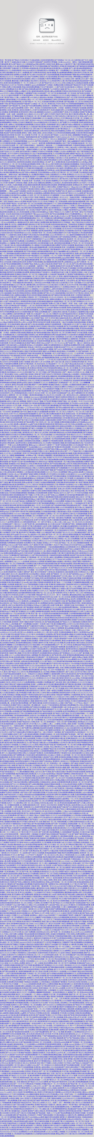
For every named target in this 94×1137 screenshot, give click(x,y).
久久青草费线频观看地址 (58, 1109)
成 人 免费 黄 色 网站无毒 (50, 846)
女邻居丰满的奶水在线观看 (56, 307)
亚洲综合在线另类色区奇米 (71, 91)
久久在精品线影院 (15, 70)
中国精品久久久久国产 (78, 95)
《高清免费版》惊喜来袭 (17, 590)
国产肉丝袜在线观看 (65, 563)
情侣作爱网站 (48, 963)
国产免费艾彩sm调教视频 (31, 728)
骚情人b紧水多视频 (75, 936)
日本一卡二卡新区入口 (10, 832)
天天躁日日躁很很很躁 (78, 701)
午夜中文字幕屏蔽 (8, 166)
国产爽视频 (81, 869)
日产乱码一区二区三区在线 (80, 243)
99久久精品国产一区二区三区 (41, 314)
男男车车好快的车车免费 (41, 322)
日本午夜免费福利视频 (33, 757)
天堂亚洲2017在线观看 (10, 744)
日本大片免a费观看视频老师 (30, 672)
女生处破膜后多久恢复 (15, 193)
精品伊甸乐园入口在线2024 (51, 387)
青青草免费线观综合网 (46, 335)
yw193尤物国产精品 (74, 971)
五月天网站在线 (66, 118)
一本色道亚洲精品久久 (59, 992)
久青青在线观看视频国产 (19, 447)
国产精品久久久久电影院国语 (70, 622)
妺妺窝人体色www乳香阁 (17, 201)
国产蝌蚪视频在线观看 (56, 967)
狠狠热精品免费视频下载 (49, 253)
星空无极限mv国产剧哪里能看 (22, 894)
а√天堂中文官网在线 (9, 305)
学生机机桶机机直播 (47, 245)
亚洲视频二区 (30, 516)
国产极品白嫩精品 (74, 826)
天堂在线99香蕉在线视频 (84, 133)
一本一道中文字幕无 (44, 522)
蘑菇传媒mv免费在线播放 (21, 81)
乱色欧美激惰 (15, 324)
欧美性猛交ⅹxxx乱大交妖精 (57, 980)
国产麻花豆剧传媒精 (74, 566)
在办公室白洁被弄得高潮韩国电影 (50, 418)
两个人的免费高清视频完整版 (78, 651)
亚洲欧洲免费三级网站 (57, 1030)
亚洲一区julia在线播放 (66, 838)
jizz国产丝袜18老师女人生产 (23, 545)
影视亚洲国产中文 (78, 896)
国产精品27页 (21, 720)
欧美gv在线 (67, 819)
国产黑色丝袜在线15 (68, 316)
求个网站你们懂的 (72, 844)
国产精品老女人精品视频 (35, 688)
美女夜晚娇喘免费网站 (79, 218)
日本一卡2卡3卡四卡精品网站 (25, 901)
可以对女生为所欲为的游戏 (77, 982)
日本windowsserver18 (85, 618)
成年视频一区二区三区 (72, 755)
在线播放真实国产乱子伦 (83, 1009)
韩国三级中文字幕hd (49, 921)
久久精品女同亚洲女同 (16, 1127)
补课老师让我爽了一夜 (77, 370)
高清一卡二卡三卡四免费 (8, 547)
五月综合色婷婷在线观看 (68, 830)
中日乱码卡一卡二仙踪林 (19, 853)
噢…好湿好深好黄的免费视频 (18, 703)
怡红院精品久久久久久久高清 (17, 372)
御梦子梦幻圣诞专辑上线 (8, 1011)
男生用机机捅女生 (45, 655)
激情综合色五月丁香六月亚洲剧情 (20, 713)
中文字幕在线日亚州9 (42, 597)
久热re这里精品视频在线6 (9, 975)
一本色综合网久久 (36, 1023)
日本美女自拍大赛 (86, 466)
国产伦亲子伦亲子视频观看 (21, 736)
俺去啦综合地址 (65, 551)
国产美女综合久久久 (69, 609)
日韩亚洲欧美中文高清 (81, 349)
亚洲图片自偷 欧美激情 (69, 409)
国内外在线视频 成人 (24, 913)
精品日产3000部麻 (51, 944)
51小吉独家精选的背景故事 (12, 738)
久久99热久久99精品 (36, 730)
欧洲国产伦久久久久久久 (65, 532)
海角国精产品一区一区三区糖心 (59, 946)
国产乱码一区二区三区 (54, 534)
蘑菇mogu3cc (33, 445)
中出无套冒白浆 (19, 237)
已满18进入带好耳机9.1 (29, 370)
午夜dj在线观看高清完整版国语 (34, 934)
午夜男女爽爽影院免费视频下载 (78, 975)
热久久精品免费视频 (76, 909)
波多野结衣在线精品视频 (17, 709)
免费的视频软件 (17, 131)
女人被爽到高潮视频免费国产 (19, 819)
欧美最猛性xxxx (12, 601)
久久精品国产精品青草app (37, 206)
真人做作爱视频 (11, 1025)
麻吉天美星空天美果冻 (71, 913)
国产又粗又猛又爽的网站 (19, 782)
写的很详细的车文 (81, 426)
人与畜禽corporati (68, 1044)
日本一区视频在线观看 (55, 707)
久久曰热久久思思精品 (72, 842)
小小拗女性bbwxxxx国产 (12, 260)
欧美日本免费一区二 (12, 145)
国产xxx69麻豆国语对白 (54, 206)
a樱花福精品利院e (75, 595)
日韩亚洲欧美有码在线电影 (65, 482)
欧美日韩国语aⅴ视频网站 (80, 1129)
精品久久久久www (6, 659)
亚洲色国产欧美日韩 (49, 538)
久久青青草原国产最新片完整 (14, 149)
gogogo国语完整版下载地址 (71, 258)
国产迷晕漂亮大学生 (60, 593)
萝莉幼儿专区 (25, 170)
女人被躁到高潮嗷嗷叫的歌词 (76, 235)
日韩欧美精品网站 (47, 957)
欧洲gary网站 (87, 162)
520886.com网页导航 (17, 156)
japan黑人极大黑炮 (30, 582)
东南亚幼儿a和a (7, 597)
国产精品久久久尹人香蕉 (40, 913)
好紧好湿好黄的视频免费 (76, 201)
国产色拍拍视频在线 (32, 156)
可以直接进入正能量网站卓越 (78, 312)
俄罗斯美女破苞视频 (24, 505)
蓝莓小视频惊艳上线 (55, 526)
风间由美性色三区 (25, 249)
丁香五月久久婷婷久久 (39, 1102)
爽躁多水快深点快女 (57, 451)
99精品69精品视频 (8, 994)
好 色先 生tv (62, 659)
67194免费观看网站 (28, 682)
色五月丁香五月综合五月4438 (64, 545)
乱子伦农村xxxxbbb (76, 403)
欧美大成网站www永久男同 (29, 676)
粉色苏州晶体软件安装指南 (34, 299)
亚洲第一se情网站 (37, 684)
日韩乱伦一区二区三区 (84, 87)
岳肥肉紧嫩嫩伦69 (81, 1027)
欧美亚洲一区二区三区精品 (22, 903)
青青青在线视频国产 (36, 836)
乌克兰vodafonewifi (62, 137)
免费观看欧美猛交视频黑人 (11, 349)
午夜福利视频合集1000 (60, 455)
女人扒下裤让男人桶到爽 (23, 285)
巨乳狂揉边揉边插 (45, 68)
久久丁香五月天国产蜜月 (79, 884)
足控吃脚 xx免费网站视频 (13, 957)
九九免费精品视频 (67, 759)
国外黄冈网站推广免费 (22, 314)
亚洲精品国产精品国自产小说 (60, 834)
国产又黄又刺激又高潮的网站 (23, 1104)
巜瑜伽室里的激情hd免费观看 (59, 555)
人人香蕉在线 (61, 156)
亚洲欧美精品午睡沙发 (57, 738)
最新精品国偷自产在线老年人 (40, 272)
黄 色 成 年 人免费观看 (21, 72)
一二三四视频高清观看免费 (62, 145)
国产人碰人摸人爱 (57, 362)
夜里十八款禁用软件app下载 (83, 632)
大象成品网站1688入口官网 (39, 780)
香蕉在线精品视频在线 (25, 332)
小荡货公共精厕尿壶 (70, 166)
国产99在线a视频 (56, 464)
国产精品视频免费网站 (81, 278)
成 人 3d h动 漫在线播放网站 (53, 720)
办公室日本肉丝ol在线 (81, 624)
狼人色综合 (85, 293)
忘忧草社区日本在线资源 (38, 628)
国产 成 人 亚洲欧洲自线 (56, 162)
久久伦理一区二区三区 (34, 195)
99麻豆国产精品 (5, 828)
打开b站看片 (50, 1090)
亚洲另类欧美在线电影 (81, 984)
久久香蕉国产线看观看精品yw (75, 274)
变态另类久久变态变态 (38, 81)
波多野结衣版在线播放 (33, 158)
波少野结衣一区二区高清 (40, 940)
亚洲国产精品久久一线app (66, 187)
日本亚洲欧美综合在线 (70, 418)
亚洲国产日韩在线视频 (35, 262)
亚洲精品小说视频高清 (86, 224)
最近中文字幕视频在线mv (43, 1061)
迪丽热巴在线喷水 (38, 1052)
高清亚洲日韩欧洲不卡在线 (44, 305)
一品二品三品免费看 (37, 898)
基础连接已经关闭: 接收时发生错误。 (26, 355)
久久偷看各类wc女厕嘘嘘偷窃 (29, 601)
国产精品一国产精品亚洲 (80, 1104)
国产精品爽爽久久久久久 (49, 607)
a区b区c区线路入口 (48, 133)
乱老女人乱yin (14, 474)
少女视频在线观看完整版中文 (78, 384)
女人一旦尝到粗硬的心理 (20, 368)
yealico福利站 (11, 717)
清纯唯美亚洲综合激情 (28, 301)
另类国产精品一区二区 (13, 1040)
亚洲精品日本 (77, 185)
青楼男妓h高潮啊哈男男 (72, 345)
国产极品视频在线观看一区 (75, 601)
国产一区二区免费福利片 (15, 917)
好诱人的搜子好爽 (52, 605)
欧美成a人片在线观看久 (35, 345)
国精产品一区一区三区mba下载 (80, 994)
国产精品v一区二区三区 (67, 543)
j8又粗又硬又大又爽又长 (57, 285)
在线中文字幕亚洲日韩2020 (18, 255)
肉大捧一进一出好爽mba (27, 476)
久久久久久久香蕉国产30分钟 (10, 1055)
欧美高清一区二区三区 (79, 782)
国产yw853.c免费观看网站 (63, 349)
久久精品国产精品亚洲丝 (38, 126)
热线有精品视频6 (80, 322)
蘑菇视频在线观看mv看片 (51, 366)
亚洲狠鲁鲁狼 (22, 347)
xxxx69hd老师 (46, 447)
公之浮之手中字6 (42, 139)
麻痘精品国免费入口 (41, 1132)
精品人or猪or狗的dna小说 (59, 378)
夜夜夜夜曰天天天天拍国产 (13, 228)
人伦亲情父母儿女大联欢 (57, 199)
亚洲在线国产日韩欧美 (73, 459)
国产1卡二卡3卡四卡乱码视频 (77, 493)
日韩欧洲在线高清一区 (78, 774)
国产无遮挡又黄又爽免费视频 (48, 405)
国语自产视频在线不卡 (36, 530)
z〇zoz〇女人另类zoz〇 (12, 320)
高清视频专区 (27, 998)
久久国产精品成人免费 (35, 742)
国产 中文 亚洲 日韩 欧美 (75, 97)
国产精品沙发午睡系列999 (58, 1082)
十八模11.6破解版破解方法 (51, 863)
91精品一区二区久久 (77, 1123)
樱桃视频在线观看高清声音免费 (57, 840)
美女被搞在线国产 (80, 532)
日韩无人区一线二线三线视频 (49, 422)
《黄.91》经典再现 (61, 595)
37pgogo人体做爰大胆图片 (84, 559)
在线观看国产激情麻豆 (59, 982)
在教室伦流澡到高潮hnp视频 (12, 874)
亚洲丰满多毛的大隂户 (73, 320)
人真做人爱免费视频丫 (17, 93)
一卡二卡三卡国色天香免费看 (60, 255)
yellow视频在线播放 (32, 1094)
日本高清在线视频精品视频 (65, 133)
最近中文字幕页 (22, 821)
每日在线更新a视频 (32, 1027)
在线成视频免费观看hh (65, 376)
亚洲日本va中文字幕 (29, 724)
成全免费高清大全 (72, 647)
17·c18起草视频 (44, 630)
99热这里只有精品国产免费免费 (54, 647)
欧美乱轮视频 (25, 576)
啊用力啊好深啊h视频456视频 (68, 328)
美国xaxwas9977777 (62, 948)
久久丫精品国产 (50, 590)
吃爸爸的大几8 (78, 541)
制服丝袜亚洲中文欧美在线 (65, 1077)
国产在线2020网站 (54, 715)
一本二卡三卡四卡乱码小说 (31, 620)
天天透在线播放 (58, 1115)
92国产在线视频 (79, 923)
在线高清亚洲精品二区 (39, 162)
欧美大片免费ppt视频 (57, 780)
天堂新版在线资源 (24, 801)
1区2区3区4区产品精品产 (81, 638)
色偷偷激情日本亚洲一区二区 (38, 763)
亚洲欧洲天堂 (15, 470)
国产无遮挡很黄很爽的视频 (16, 973)
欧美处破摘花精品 (83, 882)
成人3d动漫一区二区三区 (52, 1023)
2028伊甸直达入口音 (25, 489)
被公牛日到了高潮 (31, 197)
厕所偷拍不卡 (75, 611)
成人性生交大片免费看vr (54, 811)
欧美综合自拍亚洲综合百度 (67, 618)
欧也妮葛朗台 (19, 484)
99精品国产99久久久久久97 (45, 595)
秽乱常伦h (86, 911)
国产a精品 (74, 763)
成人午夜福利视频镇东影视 (42, 153)
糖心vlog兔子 (16, 1009)
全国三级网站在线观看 (68, 667)
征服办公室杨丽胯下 (35, 382)
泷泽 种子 (47, 890)
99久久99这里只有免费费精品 (23, 1092)
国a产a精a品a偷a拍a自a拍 (74, 364)
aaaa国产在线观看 (19, 191)
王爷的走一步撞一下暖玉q (73, 630)
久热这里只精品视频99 (37, 513)
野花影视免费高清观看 (62, 439)
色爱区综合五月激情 (7, 882)
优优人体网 (11, 765)
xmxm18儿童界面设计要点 (30, 470)
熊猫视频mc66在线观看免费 (37, 493)
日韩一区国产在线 (66, 1094)
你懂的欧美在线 (82, 1061)
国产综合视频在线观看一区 (73, 1065)
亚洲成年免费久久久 (39, 1098)
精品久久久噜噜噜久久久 (77, 428)
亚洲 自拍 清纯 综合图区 (36, 788)
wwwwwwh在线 (52, 541)
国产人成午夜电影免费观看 (29, 734)
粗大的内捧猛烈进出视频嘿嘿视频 (76, 470)
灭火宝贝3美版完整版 (76, 713)
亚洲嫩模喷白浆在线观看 (60, 1123)
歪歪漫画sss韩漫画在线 (30, 68)
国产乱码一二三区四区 (25, 717)
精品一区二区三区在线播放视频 (73, 670)
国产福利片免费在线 (33, 316)
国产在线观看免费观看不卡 (30, 1055)
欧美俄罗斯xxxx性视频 (60, 68)
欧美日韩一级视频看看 (51, 1013)
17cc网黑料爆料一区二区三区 (80, 1107)
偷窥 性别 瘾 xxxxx (83, 609)
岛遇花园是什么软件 (40, 526)
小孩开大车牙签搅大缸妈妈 (21, 749)
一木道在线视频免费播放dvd (25, 478)
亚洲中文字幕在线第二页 (27, 364)
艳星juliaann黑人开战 (41, 264)
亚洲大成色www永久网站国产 (35, 786)
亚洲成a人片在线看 (61, 384)
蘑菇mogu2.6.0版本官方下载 (65, 64)
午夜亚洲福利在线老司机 (85, 64)
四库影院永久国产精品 (24, 740)
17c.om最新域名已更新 (13, 235)
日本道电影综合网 (56, 911)
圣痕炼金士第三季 (13, 170)
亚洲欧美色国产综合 (65, 549)
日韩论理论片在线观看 (55, 326)
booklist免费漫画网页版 (20, 445)
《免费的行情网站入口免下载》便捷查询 (39, 149)
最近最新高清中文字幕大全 (56, 270)
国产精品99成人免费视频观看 (30, 588)
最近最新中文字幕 (31, 330)
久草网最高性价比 (60, 97)
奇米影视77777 (53, 915)
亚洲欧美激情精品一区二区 (30, 434)
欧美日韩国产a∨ (43, 1129)
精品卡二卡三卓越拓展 (23, 994)
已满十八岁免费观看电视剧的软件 (79, 156)
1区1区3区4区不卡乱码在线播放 (73, 228)
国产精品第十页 (14, 461)
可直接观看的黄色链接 (10, 318)
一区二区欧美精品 (26, 1069)
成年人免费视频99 (6, 561)
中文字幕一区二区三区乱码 (40, 135)
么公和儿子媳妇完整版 (60, 1127)
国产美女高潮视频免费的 (12, 264)
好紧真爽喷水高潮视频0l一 (67, 260)
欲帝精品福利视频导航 (13, 101)
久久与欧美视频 (5, 622)
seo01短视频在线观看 (71, 110)
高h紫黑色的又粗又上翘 (59, 272)
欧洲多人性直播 (82, 1000)
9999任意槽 (24, 403)
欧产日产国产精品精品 (40, 391)
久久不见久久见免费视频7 (13, 453)
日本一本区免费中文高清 (70, 1023)
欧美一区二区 (41, 722)
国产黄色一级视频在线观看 (77, 524)
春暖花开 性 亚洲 (10, 740)
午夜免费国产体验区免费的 (28, 474)
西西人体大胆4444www (40, 285)
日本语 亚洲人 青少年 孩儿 (21, 811)
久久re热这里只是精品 (62, 701)
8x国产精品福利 (72, 233)
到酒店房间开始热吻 (80, 464)
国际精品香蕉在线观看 (49, 185)
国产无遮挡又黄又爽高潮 (16, 1125)
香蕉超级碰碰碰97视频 (68, 74)
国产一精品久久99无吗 (71, 372)
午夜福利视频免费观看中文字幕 (79, 717)
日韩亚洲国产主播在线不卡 (11, 68)
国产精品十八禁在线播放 (70, 626)
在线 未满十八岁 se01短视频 (41, 362)
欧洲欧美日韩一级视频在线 (29, 253)
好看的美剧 (39, 178)
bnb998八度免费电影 (7, 89)
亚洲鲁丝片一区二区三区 (62, 978)
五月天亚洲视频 (48, 428)
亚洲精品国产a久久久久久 (38, 686)
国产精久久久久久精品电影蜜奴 (54, 293)
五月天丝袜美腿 (46, 434)
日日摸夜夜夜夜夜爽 (83, 905)
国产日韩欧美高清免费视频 (82, 990)
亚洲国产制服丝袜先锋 (31, 838)
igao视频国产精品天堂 (48, 749)
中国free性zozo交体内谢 (59, 283)
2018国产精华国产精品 (8, 846)
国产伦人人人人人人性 (72, 89)
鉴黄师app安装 (22, 382)
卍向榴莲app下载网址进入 (51, 588)
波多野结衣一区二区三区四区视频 (81, 158)
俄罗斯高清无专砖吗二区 (37, 549)
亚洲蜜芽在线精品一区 (47, 734)
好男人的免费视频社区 (77, 1021)
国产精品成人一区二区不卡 (42, 919)
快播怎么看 (65, 588)
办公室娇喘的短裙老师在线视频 (44, 1134)
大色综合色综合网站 (17, 1071)
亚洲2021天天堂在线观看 (48, 76)
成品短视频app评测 (12, 507)
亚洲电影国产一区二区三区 (68, 382)
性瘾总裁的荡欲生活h (27, 663)
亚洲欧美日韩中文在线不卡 (52, 1125)
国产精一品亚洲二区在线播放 (24, 961)
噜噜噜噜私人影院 (50, 99)
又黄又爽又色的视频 (78, 930)
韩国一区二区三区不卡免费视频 (65, 963)
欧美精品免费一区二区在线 (66, 93)
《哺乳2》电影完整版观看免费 (82, 62)
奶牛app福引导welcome (19, 534)
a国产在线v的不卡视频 (78, 921)
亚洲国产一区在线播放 (79, 439)
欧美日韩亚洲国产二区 (55, 126)
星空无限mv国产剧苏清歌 (11, 661)
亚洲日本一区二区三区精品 (48, 874)
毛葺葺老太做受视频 (39, 726)
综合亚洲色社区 (72, 1040)
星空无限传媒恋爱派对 (72, 443)
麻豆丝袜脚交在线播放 (58, 566)
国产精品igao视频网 (81, 886)
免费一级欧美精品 (73, 767)
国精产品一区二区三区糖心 (37, 372)
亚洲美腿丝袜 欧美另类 (27, 1015)
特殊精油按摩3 (64, 676)
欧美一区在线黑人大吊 (37, 181)
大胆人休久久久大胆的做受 (80, 1102)
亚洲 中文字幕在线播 (30, 453)
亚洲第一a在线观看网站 (20, 649)
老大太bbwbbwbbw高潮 (61, 486)
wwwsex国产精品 (84, 474)
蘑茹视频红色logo (31, 880)
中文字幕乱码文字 (11, 353)
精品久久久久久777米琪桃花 (80, 434)
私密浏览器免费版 (65, 580)
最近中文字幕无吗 (11, 595)
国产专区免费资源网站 (34, 106)
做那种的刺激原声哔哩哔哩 (13, 168)
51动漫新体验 (75, 695)
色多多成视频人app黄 (80, 518)
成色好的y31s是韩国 (37, 561)
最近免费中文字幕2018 (35, 867)
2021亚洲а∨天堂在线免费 (39, 226)
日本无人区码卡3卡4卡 (13, 682)
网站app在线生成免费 (75, 472)
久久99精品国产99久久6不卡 (60, 930)
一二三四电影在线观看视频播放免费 (73, 615)
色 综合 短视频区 (18, 441)
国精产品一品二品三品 (44, 593)
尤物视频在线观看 (82, 543)
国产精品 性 (20, 765)
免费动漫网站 (81, 934)
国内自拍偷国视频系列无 (18, 680)
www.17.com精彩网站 (7, 210)
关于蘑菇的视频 (17, 116)
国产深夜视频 (52, 686)
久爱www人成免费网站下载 (83, 874)
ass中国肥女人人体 (29, 1086)
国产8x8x (23, 412)
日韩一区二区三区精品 (31, 803)
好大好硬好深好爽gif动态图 (83, 634)
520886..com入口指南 (36, 923)
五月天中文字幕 (72, 285)
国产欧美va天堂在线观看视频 (12, 416)
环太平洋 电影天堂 (7, 634)
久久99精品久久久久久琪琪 (28, 744)
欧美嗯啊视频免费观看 (69, 203)
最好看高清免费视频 (32, 291)
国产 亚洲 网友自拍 (32, 851)
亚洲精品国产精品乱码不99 (73, 85)
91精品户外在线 (9, 270)
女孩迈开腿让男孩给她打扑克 (24, 597)
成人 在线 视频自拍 (20, 1082)
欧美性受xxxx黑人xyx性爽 (23, 322)
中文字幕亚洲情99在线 (16, 299)
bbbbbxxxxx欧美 (12, 249)
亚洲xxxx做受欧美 (75, 520)
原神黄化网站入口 (30, 948)
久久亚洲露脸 (46, 842)
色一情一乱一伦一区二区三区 (60, 665)
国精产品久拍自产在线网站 (29, 76)
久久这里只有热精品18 (65, 990)
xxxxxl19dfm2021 (68, 1098)
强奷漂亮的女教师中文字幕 (24, 761)
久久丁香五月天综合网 (52, 923)
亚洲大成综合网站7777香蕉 (74, 1067)
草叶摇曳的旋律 (16, 1086)
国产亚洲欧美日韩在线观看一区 (63, 447)
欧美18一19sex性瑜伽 (72, 663)
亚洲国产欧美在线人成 (65, 805)
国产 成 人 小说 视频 (57, 1032)
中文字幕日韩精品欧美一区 (31, 863)
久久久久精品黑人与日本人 (50, 118)
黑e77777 (73, 1025)
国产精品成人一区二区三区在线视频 (48, 228)
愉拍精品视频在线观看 (85, 740)
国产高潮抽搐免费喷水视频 (13, 948)
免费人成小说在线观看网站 (38, 199)
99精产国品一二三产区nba (73, 703)
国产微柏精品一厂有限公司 (9, 1077)
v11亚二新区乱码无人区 (70, 395)
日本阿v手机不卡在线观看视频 (22, 1067)
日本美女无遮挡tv (40, 124)
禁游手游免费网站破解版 (70, 853)
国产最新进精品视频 (52, 622)
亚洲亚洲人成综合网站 (71, 998)
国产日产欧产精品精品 (72, 1038)
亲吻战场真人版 (82, 528)
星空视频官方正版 (58, 601)
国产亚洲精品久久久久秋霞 (74, 1030)
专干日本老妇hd (44, 817)
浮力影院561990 (54, 474)
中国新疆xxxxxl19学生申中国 (64, 1092)
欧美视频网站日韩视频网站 (83, 942)
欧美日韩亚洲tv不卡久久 (8, 855)
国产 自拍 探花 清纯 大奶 (60, 682)
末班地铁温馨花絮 (41, 1030)
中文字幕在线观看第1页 (48, 129)
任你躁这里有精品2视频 (79, 436)
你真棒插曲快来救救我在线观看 (39, 378)
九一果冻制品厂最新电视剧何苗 (26, 137)
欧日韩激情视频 (24, 451)
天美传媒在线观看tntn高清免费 (53, 101)
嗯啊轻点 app (37, 647)
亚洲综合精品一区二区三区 (13, 387)
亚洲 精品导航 (79, 491)
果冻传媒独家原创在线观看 (58, 613)
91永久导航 (42, 457)
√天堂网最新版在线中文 (29, 503)
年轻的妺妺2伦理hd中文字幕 (25, 303)
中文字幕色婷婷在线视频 (84, 776)
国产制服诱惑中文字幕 (15, 886)
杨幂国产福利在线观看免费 (74, 867)
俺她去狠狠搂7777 (23, 143)
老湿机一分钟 (89, 403)
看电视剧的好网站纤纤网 (71, 603)
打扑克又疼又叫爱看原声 (30, 653)
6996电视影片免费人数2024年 (29, 692)
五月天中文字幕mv (81, 672)
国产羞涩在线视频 (10, 867)
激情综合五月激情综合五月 (43, 938)
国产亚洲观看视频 (8, 774)
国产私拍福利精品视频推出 (80, 801)
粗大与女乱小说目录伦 (10, 665)
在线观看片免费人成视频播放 (34, 840)
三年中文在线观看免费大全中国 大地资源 (34, 859)
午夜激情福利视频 (61, 936)
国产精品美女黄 (35, 790)
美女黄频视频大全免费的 (40, 736)
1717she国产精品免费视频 (16, 1000)
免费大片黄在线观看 (14, 87)
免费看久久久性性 (33, 978)
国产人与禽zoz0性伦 (84, 803)
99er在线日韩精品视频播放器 (51, 813)
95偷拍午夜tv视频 (15, 653)
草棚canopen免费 (61, 449)
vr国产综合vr (24, 792)
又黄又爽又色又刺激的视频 (36, 1073)
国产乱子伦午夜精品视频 (38, 66)
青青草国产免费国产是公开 (57, 191)
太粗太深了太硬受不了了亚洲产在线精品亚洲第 (55, 445)
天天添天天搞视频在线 (16, 343)
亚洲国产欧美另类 (8, 763)
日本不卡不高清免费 (24, 861)
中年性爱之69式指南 (67, 1013)
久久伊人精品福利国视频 (60, 403)
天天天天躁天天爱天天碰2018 (69, 181)
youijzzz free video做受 (45, 1025)
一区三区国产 (39, 570)
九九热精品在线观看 (81, 83)
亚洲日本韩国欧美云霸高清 (16, 1073)
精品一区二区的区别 (86, 844)
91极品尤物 (54, 851)
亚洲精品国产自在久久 (85, 963)
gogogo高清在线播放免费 (11, 1048)
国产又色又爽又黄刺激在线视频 (13, 1027)
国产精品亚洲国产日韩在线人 (23, 1119)
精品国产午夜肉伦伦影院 (30, 695)
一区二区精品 (87, 501)
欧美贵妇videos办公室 (81, 805)
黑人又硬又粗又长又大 (71, 116)
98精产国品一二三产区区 (25, 959)
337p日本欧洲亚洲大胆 (61, 355)
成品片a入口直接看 (74, 191)
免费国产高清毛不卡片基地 (13, 842)
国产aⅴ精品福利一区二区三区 (60, 1129)
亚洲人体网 (89, 753)
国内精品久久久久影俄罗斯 (51, 1000)
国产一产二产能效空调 (72, 451)
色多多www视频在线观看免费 (17, 869)
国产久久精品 (81, 324)
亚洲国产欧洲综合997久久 (22, 678)
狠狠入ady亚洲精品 (49, 351)
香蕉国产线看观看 (57, 996)
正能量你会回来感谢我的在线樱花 (78, 749)
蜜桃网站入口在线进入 (53, 183)
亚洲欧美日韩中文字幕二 (34, 389)
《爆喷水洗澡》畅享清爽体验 (17, 174)
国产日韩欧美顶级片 (27, 145)
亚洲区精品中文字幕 (38, 1011)
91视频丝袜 (65, 986)
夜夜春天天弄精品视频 (33, 118)
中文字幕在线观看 (21, 247)
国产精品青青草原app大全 (14, 486)
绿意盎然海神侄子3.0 (62, 335)
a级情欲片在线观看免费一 (53, 324)
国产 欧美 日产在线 (17, 439)
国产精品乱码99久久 (55, 1050)
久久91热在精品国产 (58, 1067)
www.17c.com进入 (6, 1092)
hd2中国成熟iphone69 (83, 422)
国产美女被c (35, 749)
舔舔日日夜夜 (86, 320)
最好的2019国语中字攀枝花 (84, 468)
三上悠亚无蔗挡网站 (25, 1046)
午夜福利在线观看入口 (50, 896)
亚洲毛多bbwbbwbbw (61, 957)
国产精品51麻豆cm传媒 (50, 790)
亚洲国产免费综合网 (24, 769)
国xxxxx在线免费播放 (50, 742)
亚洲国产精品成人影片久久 (57, 493)
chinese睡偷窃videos (74, 659)
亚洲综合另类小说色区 (30, 988)
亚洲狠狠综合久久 (60, 728)
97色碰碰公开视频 (40, 1084)
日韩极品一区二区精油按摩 (57, 201)
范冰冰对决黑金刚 (6, 647)
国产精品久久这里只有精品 (48, 1027)
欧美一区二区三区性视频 (64, 955)
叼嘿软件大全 (57, 314)
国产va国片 (44, 114)
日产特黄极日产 (5, 1007)
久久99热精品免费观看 (75, 297)
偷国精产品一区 (73, 992)
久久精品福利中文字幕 (81, 478)
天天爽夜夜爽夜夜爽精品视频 (51, 1055)
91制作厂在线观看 (84, 699)
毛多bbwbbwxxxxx (13, 1069)
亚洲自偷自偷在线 (59, 828)
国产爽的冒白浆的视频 (73, 684)
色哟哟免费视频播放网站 (27, 218)
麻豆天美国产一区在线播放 (81, 255)
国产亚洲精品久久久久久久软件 (52, 965)
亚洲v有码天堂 (45, 131)
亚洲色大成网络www (76, 948)
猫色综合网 (59, 1065)
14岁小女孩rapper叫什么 (71, 707)
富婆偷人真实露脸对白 (43, 1123)
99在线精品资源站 (6, 755)
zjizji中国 (63, 357)
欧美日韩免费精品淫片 (71, 711)
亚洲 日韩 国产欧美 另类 (19, 890)
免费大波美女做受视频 (83, 253)
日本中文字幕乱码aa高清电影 (66, 740)
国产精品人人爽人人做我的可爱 (18, 97)
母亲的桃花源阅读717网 (28, 996)
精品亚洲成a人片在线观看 (66, 351)
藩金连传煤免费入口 (66, 984)
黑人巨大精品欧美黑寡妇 (30, 969)
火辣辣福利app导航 (32, 64)
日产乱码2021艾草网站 (35, 1013)
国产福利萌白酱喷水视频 (35, 409)
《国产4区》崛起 (82, 734)
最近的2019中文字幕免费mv (49, 1094)
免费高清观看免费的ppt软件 (13, 553)
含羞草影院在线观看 (24, 162)
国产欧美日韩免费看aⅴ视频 (63, 634)
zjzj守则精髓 (24, 915)
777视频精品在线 (46, 355)
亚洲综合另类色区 (36, 368)
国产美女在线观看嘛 (57, 214)
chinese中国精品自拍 (40, 122)
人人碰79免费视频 (45, 310)
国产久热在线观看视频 (51, 74)
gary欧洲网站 (17, 980)
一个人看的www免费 (7, 478)
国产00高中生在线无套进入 (66, 87)
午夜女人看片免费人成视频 (13, 934)
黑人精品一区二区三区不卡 (74, 576)
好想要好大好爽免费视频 (33, 857)
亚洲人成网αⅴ (8, 124)
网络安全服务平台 (34, 732)
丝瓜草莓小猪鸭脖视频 (30, 697)
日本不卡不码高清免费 (8, 468)
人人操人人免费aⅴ (32, 817)
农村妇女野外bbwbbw (27, 636)
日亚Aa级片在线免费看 (15, 108)
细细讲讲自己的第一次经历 (44, 701)
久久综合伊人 (13, 896)
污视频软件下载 (67, 942)
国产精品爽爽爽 (84, 534)
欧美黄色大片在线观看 (78, 917)
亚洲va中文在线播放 (72, 112)
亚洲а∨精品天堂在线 (25, 1100)
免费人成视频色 (83, 1007)
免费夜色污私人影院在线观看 (59, 884)
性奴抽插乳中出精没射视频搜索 (78, 176)
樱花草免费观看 (34, 670)
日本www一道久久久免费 (24, 799)
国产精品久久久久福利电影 (66, 120)
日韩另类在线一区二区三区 (21, 1017)
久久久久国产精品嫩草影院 (39, 1032)
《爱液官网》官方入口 (48, 886)
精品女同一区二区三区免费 (61, 332)
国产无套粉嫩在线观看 (16, 147)
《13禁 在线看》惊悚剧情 (21, 807)
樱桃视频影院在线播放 (62, 801)
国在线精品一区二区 (71, 441)
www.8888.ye (34, 97)
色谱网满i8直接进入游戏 (23, 376)
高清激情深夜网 (38, 799)
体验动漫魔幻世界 (37, 878)
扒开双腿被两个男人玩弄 (12, 129)
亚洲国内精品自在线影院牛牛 (23, 1109)
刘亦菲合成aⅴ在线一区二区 (49, 803)
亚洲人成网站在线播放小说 (54, 299)
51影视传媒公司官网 (43, 478)
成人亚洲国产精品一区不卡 (40, 318)
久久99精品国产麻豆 (48, 532)
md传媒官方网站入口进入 (40, 451)
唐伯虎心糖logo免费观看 (52, 91)
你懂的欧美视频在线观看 (38, 270)
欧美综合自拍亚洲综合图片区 (73, 878)
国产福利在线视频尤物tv (42, 332)
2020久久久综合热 (84, 522)
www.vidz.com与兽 (6, 424)
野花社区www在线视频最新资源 (48, 280)
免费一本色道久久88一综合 (27, 405)
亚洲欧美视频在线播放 (49, 491)
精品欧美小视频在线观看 (60, 1021)
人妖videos (38, 772)
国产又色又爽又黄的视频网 (42, 501)
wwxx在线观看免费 (9, 1115)
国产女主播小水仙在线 (35, 74)
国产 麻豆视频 (84, 653)
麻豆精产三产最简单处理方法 (70, 890)
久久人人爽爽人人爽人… (45, 724)
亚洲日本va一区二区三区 (45, 948)
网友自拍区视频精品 (58, 131)
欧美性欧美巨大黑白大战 (27, 112)
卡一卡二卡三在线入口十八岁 (30, 83)
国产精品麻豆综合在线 (18, 609)
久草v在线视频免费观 (47, 645)
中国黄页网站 (37, 896)
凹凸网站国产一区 (41, 657)
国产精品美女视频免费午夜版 (48, 667)
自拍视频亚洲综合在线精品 (49, 653)
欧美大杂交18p (59, 663)
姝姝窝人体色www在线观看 (34, 79)
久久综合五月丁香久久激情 (64, 697)
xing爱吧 (23, 1013)
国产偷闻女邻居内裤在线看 (60, 295)
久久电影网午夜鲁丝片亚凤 (44, 1107)
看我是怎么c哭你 (26, 464)
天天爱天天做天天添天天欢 (58, 114)
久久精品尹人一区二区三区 (74, 412)
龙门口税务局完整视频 (42, 341)
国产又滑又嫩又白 (22, 126)
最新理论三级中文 (69, 513)
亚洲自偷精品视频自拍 (45, 301)
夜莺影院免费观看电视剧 (75, 655)
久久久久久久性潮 (78, 817)
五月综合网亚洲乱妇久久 (81, 769)
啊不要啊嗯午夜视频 (46, 384)
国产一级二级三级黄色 (52, 1086)
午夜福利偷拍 (30, 657)
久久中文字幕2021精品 (59, 1015)
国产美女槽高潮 (71, 226)
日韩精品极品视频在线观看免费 (59, 1057)
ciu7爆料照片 (39, 509)
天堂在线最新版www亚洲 (46, 172)
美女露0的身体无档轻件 (70, 183)
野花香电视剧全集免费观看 (24, 328)
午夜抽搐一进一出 (18, 197)
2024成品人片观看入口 (55, 755)
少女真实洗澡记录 (6, 233)
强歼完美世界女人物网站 (28, 151)
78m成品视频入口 (34, 447)
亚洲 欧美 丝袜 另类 (36, 1063)
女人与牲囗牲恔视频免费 (15, 690)
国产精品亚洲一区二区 (44, 901)
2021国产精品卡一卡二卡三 (31, 101)
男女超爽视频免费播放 (65, 72)
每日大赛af (78, 507)
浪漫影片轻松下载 (33, 709)
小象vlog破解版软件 (74, 141)
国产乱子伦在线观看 (71, 326)
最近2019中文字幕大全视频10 (57, 1019)
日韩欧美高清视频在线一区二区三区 (25, 667)
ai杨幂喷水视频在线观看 (10, 1013)
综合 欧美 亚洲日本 (65, 541)
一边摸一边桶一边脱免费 (14, 114)
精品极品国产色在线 (75, 1109)
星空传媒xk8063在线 (65, 76)
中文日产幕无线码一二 (48, 87)
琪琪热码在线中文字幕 (67, 692)
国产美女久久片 (23, 357)
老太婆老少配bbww (81, 1092)
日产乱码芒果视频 (50, 401)
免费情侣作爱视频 (68, 1125)
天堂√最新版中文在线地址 (64, 484)
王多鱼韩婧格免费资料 (21, 715)
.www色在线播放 (19, 817)
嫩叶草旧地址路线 (15, 482)
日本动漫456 (24, 836)
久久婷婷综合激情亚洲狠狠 (45, 468)
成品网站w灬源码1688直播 (52, 289)
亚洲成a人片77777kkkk (50, 543)
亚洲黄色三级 (33, 335)
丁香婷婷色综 (72, 224)
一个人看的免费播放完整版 (24, 772)
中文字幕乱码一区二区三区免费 (35, 116)
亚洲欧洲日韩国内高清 (46, 424)
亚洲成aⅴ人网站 (80, 366)
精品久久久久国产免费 (82, 636)
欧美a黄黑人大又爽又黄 (65, 590)
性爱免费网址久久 (69, 973)
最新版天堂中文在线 (63, 266)
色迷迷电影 (85, 842)
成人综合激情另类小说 (75, 728)
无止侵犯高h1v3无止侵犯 (36, 534)
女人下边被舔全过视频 (57, 226)
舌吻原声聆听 (12, 1123)
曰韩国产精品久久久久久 (48, 815)
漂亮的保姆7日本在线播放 (23, 659)
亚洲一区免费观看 (68, 247)
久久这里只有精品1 (64, 953)
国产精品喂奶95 (53, 66)
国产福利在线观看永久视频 (24, 701)
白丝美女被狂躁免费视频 (74, 780)
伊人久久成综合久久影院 (13, 266)
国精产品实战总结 (60, 1096)
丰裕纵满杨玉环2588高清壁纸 (14, 291)
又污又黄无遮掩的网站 (12, 576)
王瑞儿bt (68, 362)
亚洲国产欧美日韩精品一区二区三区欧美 (47, 849)
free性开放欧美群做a (42, 1040)
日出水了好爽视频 (10, 555)
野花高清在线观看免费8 (68, 803)
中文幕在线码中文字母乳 (65, 530)
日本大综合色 (36, 769)
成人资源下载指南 (82, 482)
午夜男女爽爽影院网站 (53, 79)
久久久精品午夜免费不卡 (12, 95)
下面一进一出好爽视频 (35, 720)
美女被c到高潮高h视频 (16, 657)
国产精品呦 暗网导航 (36, 890)
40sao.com (77, 836)
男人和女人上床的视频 (10, 624)
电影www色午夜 (76, 407)
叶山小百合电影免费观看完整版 (30, 1036)
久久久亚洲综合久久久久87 (78, 355)
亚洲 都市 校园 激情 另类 (71, 1036)
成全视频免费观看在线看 (50, 357)
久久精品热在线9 (24, 1011)
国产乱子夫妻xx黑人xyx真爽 (36, 1090)
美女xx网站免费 (74, 318)
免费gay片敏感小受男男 (85, 657)
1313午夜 (36, 495)
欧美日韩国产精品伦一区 (11, 203)
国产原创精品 (79, 838)
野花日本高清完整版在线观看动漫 (39, 295)
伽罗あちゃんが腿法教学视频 (58, 536)
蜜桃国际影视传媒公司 (77, 189)
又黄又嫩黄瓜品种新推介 (53, 730)
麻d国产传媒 (61, 807)
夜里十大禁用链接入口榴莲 (58, 210)
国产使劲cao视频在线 (72, 124)
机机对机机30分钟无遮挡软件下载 (24, 214)
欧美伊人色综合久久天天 (8, 405)
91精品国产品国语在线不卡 (67, 869)
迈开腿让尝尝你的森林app (39, 212)
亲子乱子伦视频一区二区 (48, 260)
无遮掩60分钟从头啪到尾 (73, 501)
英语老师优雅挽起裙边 (23, 643)
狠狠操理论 (55, 268)
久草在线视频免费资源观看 (71, 106)
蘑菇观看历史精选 (74, 1117)
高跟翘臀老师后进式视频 (70, 715)
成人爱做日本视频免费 (51, 551)
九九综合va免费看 (65, 151)
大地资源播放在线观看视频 (23, 124)
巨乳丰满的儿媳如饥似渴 (59, 318)
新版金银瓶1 (35, 60)
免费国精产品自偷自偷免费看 (60, 620)
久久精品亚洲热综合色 (50, 618)
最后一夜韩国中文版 (67, 605)
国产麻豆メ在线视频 (35, 428)
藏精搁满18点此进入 (44, 112)
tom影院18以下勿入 (21, 1080)
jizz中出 (60, 1052)
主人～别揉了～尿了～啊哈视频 (59, 1102)
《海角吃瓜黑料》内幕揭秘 (78, 197)
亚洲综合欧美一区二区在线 (24, 210)
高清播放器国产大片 (57, 576)
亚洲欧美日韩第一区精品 (74, 680)
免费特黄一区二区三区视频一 (19, 395)
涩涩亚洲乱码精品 (22, 270)
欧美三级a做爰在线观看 (8, 226)
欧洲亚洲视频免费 (63, 921)
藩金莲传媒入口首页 (82, 245)
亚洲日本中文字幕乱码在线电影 (56, 570)
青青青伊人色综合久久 (61, 761)
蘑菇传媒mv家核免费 (66, 1009)
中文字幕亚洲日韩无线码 (25, 865)
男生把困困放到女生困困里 (33, 449)
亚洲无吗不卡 (12, 955)
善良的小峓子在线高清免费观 (17, 950)
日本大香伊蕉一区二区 (67, 846)
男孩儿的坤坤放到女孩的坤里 (26, 243)
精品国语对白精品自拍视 (12, 578)
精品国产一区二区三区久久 (46, 855)
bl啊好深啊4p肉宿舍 (36, 928)
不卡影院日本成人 (51, 599)
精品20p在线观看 (29, 738)
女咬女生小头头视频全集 (38, 715)
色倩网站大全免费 (19, 74)
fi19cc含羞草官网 (37, 807)
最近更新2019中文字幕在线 (44, 936)
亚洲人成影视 (12, 206)
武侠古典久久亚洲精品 (33, 765)
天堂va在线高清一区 (61, 826)
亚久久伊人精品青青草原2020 (21, 574)
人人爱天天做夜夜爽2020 (11, 588)
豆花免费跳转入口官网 (33, 241)
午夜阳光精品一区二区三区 (80, 859)
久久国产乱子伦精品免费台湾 (17, 732)
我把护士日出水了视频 (35, 401)
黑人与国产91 (44, 851)
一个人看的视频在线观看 (11, 253)
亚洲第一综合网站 (78, 724)
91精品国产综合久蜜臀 (50, 757)
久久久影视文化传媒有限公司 (41, 380)
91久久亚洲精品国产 (51, 776)
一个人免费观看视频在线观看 (83, 1094)
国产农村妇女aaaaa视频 (81, 416)
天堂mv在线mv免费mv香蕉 (47, 880)
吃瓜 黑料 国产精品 (21, 89)
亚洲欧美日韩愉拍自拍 (57, 584)
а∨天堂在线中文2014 (36, 1003)
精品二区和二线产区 (54, 1073)
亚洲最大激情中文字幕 (40, 643)
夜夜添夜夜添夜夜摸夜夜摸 (67, 699)
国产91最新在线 (82, 786)
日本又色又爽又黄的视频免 (28, 310)
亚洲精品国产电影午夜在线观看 (30, 353)
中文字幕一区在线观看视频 (58, 994)
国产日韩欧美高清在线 (38, 72)
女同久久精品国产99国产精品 (68, 160)
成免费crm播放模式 (20, 424)
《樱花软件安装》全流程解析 (45, 990)
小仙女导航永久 (51, 1052)
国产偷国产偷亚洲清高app (81, 834)
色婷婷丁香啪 (61, 578)
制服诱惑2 (90, 620)
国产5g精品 (72, 657)
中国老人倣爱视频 (46, 969)
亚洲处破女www (65, 291)
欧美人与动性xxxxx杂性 (13, 926)
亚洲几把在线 (31, 307)
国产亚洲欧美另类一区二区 (80, 266)
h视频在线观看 (50, 420)
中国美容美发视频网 (66, 851)
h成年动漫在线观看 (77, 486)
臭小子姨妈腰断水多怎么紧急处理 (66, 251)
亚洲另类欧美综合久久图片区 (35, 690)
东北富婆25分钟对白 (9, 1113)
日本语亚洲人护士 (85, 526)
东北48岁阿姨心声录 (11, 310)
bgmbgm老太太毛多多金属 (9, 1015)
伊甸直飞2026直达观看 (79, 332)
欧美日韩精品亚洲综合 (23, 293)
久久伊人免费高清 (36, 160)
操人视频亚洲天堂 (70, 399)
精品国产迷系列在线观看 (12, 133)
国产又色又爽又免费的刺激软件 (50, 414)
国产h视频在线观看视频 (21, 684)
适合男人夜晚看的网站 (79, 599)
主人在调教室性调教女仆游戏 (39, 174)
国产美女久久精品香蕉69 (84, 1052)
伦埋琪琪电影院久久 (81, 195)
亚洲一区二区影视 (23, 135)
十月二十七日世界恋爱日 (39, 518)
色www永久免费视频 (46, 330)
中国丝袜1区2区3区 (12, 836)
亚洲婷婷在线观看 (68, 497)
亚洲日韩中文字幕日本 (81, 72)
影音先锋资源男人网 (24, 940)
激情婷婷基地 (18, 1044)
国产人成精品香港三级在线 (57, 312)
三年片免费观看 (28, 926)
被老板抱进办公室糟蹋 (8, 959)
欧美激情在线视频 (65, 757)
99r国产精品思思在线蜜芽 (12, 674)
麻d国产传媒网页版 (10, 489)
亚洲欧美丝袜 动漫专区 (41, 464)
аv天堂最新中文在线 (80, 1100)
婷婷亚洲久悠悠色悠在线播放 (44, 1069)
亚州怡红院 (11, 230)
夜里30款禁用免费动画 (48, 578)
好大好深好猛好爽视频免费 (74, 495)
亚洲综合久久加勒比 (32, 1127)
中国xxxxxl (7, 898)
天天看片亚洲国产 (8, 183)
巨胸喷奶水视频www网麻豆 (16, 91)
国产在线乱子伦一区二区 (73, 961)
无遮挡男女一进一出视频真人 (60, 763)
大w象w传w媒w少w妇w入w (58, 216)
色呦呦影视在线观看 (42, 611)
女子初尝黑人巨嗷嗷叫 (23, 85)
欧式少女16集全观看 (32, 645)
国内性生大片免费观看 (51, 195)
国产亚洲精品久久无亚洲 (58, 651)
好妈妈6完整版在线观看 (52, 784)
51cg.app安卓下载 (71, 940)
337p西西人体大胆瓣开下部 (42, 903)
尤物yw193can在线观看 (36, 905)
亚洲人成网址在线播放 (66, 880)
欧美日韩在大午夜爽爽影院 (31, 921)
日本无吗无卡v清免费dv (54, 166)
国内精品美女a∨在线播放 (46, 70)
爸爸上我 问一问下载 (83, 497)
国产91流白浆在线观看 (36, 324)
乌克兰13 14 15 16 (56, 913)
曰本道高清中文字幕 (23, 613)
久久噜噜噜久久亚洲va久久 (19, 518)
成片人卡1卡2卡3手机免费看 (63, 969)
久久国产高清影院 (83, 720)
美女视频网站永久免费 (66, 794)
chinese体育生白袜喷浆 (21, 780)
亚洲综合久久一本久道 (75, 449)
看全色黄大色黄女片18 (8, 66)
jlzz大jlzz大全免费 (28, 349)
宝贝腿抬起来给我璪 (80, 509)
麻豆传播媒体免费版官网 (31, 957)
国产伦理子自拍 (44, 374)
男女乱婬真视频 (60, 959)
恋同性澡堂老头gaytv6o (58, 176)
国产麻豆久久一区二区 (55, 1080)
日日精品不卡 (80, 1125)
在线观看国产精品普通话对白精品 (35, 946)
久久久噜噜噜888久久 (50, 699)
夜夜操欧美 (46, 241)
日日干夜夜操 (16, 921)
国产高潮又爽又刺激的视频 (68, 405)
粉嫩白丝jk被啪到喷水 (71, 526)
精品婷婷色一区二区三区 (75, 1121)
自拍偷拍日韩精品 (8, 643)
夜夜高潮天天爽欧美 (76, 480)
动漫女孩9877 (83, 326)
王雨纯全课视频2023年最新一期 (20, 1057)
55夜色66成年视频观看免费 (38, 247)
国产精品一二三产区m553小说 (27, 407)
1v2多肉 (43, 692)
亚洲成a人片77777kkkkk (54, 559)
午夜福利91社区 (65, 753)
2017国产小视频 (42, 909)
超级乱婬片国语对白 (17, 880)
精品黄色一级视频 (19, 640)
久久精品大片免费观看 (56, 628)
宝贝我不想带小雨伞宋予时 (19, 511)
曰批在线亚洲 (16, 699)
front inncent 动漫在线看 (39, 397)
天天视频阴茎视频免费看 (80, 582)
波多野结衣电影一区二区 (62, 586)
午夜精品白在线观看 (31, 982)
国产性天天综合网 (44, 224)
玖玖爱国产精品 (27, 264)
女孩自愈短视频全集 (17, 516)
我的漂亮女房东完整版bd (24, 605)
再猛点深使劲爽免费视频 (30, 87)
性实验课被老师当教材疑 (37, 869)
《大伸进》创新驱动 (64, 108)
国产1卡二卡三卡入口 (54, 343)
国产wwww (32, 950)
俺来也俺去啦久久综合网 (81, 661)
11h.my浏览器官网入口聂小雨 (57, 81)
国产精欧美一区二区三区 (59, 574)
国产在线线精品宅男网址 (68, 237)
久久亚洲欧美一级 (8, 303)
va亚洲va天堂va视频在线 (36, 183)
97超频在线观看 (87, 230)
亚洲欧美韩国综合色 (35, 443)
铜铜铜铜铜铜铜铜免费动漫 (50, 316)
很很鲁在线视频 (37, 293)
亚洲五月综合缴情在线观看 (42, 713)
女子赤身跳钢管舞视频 (19, 141)
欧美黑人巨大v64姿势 (19, 788)
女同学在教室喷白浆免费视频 (38, 337)
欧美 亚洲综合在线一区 (70, 414)
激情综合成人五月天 (84, 667)
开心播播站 (16, 1007)
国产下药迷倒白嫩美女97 (44, 663)
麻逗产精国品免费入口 (46, 697)
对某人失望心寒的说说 (73, 688)
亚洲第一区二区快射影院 (75, 131)
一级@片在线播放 (67, 322)
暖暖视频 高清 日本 (86, 430)
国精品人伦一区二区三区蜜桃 (67, 368)
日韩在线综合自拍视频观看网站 (35, 794)
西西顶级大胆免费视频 (68, 705)
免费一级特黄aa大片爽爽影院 (27, 830)
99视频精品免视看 (8, 126)
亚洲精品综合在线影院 (64, 1005)
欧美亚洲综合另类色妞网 (70, 926)
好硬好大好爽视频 (80, 759)
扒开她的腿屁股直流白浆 (49, 580)
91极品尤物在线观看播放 (75, 461)
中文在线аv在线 (51, 792)
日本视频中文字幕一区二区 (44, 516)
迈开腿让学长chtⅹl (11, 1036)
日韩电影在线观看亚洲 (45, 582)
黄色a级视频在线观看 (72, 628)
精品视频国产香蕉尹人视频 (68, 915)
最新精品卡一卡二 (10, 407)
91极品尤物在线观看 (54, 819)
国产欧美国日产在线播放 (75, 357)
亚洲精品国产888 (26, 1048)
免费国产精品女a (75, 153)
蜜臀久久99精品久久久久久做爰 (73, 387)
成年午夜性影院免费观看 (12, 863)
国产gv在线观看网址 (9, 1061)
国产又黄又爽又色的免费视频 (49, 832)
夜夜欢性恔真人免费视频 (29, 655)
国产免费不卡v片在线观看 (69, 122)
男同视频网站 (16, 430)
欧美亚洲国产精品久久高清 (49, 291)
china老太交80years (57, 320)
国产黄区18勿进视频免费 (23, 278)
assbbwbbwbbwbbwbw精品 (61, 310)
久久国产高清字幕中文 (60, 717)
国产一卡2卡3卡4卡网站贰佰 (23, 1084)
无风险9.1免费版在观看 (55, 85)
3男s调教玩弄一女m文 (38, 705)
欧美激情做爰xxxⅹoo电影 (12, 724)
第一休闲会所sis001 (56, 630)
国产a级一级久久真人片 (49, 276)
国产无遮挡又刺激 (58, 772)
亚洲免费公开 (44, 474)
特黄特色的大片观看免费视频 (34, 599)
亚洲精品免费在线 (56, 876)
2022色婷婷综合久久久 (61, 1025)
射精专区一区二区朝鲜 (18, 528)
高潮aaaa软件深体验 (52, 882)
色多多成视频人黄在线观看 (68, 765)
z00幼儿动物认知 (67, 83)
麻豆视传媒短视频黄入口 (40, 472)
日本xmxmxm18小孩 (30, 418)
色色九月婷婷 (58, 1063)
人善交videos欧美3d (84, 940)
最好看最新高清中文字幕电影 (59, 222)
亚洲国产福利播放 (48, 158)
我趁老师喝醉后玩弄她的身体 (74, 857)
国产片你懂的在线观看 (55, 973)
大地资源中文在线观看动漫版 (22, 828)
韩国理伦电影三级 (26, 1077)
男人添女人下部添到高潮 (65, 855)
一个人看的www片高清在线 (21, 776)
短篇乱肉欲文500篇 (18, 62)
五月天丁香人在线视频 (55, 1017)
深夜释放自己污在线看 (78, 1090)
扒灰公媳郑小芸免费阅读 (64, 168)
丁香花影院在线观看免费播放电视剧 (65, 919)
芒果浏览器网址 (27, 95)
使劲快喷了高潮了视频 (20, 622)
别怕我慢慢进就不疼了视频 (22, 495)
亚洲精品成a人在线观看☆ (71, 374)
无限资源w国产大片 (81, 60)
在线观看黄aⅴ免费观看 (42, 193)
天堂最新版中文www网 (26, 1107)
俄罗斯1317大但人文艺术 (50, 765)
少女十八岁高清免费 (77, 347)
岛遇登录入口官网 (46, 486)
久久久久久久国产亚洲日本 (55, 788)
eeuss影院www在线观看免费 (36, 466)
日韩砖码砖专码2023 (72, 584)
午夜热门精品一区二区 (67, 776)
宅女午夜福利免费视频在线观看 (39, 403)
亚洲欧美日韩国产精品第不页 (43, 278)
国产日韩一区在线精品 (59, 824)
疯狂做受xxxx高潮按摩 (18, 345)
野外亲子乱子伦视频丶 (12, 984)
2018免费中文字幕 (61, 428)
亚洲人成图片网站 (73, 270)
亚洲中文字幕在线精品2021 (22, 153)
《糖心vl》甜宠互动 (83, 343)
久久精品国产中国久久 (53, 626)
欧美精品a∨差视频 (13, 695)
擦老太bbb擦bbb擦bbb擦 (70, 640)
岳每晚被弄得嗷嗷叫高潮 (19, 337)
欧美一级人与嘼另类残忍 (81, 151)
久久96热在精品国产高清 (61, 434)
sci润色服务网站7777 (25, 1059)
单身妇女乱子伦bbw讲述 (56, 104)
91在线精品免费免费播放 (80, 511)
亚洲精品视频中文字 (59, 233)
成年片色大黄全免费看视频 (11, 538)
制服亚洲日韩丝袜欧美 (24, 283)
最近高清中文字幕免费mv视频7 (30, 532)
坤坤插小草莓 (33, 374)
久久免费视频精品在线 (43, 328)
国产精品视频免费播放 (47, 503)
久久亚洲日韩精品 (25, 896)
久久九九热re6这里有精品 (46, 774)
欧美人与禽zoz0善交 (28, 320)
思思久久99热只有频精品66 (71, 813)
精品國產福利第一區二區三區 (54, 867)
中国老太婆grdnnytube (66, 1027)
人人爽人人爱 (7, 316)
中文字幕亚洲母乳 (23, 1088)
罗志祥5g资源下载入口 (58, 1121)
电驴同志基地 (5, 944)
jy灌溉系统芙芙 (76, 360)
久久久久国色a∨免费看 (17, 963)
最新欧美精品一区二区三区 (30, 797)
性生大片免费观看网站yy (73, 214)
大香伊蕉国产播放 (43, 996)
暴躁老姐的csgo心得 (20, 844)
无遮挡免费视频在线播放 (83, 794)
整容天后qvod (42, 343)
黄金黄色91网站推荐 (7, 443)
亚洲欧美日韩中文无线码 (38, 326)
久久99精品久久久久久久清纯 (59, 95)
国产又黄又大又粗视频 (36, 853)
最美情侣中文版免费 (69, 786)
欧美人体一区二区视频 (26, 178)
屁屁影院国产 (62, 139)
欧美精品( (82, 1040)
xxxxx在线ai (66, 79)
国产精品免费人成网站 (67, 790)
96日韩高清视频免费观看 (74, 432)
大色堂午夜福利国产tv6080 (62, 638)
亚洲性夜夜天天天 (73, 547)
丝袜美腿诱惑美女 (81, 389)
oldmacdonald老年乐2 (29, 70)
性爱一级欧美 (39, 615)
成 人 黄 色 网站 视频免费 (54, 1038)
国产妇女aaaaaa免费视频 (83, 545)
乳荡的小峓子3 (42, 767)
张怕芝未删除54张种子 (11, 734)
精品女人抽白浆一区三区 (12, 216)
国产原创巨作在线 (78, 580)
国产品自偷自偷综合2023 (38, 536)
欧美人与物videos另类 (21, 730)
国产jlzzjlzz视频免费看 (38, 1019)
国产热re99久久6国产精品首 (69, 178)
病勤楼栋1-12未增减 (24, 472)
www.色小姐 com (31, 360)
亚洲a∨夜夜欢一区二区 (78, 676)
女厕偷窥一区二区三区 (76, 139)
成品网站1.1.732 (30, 892)
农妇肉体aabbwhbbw (43, 932)
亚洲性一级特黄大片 (29, 909)
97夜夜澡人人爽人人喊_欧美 (67, 147)
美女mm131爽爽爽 (21, 670)
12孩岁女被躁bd (51, 1011)
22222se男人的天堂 (15, 632)
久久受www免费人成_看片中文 (67, 709)
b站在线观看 (15, 636)
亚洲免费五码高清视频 (32, 441)
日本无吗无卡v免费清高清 (11, 824)
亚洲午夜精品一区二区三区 (48, 988)
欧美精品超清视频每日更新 (30, 164)
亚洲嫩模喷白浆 (82, 120)
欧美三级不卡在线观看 (21, 176)
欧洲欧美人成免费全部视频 (72, 911)
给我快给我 (56, 890)
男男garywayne (74, 1127)
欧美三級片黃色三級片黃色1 (79, 378)
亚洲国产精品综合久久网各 (26, 722)
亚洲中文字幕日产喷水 (56, 809)
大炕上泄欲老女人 (56, 747)
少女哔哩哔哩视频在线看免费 (79, 613)
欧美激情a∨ (57, 926)
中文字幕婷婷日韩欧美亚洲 (30, 778)
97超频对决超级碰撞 (41, 216)
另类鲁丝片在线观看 (33, 580)
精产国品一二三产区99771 (27, 855)
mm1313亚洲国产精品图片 (22, 1052)
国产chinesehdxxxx (49, 1005)
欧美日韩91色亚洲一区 (8, 378)
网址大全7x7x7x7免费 (69, 1075)
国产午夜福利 (58, 470)
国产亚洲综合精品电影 (18, 466)
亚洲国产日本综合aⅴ (78, 620)
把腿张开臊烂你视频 (34, 528)
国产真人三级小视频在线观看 (10, 759)
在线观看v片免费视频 (43, 682)
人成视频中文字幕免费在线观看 (52, 441)
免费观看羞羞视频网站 (54, 143)
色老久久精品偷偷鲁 (19, 568)
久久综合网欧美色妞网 (61, 153)
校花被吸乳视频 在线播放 (54, 561)
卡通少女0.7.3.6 (18, 524)
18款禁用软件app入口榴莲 (77, 210)
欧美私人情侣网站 (61, 1003)
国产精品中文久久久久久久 (51, 83)
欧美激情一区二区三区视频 (84, 376)
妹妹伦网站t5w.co (8, 278)
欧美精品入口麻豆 (18, 509)
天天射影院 (73, 272)
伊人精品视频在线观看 (65, 836)
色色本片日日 (45, 665)
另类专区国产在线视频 (32, 553)
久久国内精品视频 (21, 335)
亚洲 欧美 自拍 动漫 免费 (41, 1059)
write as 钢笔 (78, 484)
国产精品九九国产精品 (61, 713)
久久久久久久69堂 (10, 1088)
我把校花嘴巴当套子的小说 (9, 541)
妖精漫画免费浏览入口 (10, 651)
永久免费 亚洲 (15, 341)
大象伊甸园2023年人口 (44, 499)
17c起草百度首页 (58, 230)
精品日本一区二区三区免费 (13, 946)
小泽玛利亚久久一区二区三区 (10, 164)
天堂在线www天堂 (61, 158)
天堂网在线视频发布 (66, 632)
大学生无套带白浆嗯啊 (25, 566)
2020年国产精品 (48, 449)
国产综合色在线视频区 (22, 907)
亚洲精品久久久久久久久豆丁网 (78, 174)
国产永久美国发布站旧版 (75, 807)
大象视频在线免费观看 (60, 520)
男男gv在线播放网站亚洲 (17, 626)
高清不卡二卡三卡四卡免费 (46, 1007)
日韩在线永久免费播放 (73, 788)
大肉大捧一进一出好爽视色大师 (44, 1077)
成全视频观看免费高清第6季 (53, 262)
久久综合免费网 (58, 501)
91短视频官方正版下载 (10, 532)
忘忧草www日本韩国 (25, 547)
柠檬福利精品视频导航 (23, 166)
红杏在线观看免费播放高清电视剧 (70, 792)
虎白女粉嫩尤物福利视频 (82, 744)
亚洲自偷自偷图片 (71, 299)
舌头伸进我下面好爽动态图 (75, 959)
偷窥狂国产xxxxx (21, 584)
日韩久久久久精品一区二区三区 (54, 844)
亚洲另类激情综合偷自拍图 (72, 1055)
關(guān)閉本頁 (56, 40)
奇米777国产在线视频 (69, 143)
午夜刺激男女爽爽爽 (11, 364)
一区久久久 (53, 139)
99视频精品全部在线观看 (11, 586)
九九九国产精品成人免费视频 (22, 501)
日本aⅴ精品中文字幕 (39, 986)
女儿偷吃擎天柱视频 (76, 944)
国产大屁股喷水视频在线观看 (10, 965)
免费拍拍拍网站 (33, 782)
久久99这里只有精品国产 (34, 62)
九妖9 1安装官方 (25, 1098)
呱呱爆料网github (15, 172)
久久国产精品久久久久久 (64, 353)
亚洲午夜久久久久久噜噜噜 (77, 888)
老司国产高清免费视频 (72, 249)
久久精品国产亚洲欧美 (35, 753)
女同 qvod (43, 495)
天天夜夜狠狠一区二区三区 (36, 557)
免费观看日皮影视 (37, 230)
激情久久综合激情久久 (69, 474)
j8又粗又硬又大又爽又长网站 (46, 187)
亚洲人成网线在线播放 (18, 295)
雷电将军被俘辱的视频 (64, 661)
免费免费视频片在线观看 (62, 218)
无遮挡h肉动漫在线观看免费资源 (65, 330)
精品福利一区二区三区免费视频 (42, 801)
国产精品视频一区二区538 (73, 101)
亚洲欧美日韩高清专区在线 (20, 930)
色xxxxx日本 (75, 932)
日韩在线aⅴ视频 (21, 183)
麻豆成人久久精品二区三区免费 (62, 478)
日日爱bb (54, 328)
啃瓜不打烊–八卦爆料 (66, 636)
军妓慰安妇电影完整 (40, 884)
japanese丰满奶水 (69, 905)
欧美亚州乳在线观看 (67, 366)
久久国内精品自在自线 (60, 189)
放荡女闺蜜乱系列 (53, 426)
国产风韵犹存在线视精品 (56, 726)
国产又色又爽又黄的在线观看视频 (35, 980)
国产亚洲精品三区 (78, 499)
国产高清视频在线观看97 (46, 137)
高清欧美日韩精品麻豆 (68, 66)
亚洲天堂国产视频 (46, 470)
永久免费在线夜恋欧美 (28, 805)
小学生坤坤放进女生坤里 (63, 278)
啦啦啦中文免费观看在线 (49, 838)
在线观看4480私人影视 (59, 1059)
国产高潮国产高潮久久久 (17, 287)
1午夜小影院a (70, 934)
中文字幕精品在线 (26, 520)
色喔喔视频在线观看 (66, 874)
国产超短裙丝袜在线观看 (20, 1032)
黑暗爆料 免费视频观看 (15, 251)
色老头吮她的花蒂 (57, 110)
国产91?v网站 (4, 570)
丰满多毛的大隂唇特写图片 (34, 944)
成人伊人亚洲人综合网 (40, 971)
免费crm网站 (8, 780)
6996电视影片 (40, 634)
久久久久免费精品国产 (50, 382)
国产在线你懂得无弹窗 (37, 792)
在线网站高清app (64, 599)
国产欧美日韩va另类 (59, 655)
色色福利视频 (44, 235)
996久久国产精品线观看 (23, 1042)
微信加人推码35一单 (63, 1104)
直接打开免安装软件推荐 (33, 351)
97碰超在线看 (42, 274)
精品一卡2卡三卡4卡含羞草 (41, 505)
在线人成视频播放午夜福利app (78, 135)
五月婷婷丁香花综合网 (37, 649)
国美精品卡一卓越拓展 (23, 638)
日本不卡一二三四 (23, 226)
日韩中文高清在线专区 (68, 674)
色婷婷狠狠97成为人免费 (55, 124)
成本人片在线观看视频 (24, 876)
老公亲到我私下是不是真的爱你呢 (75, 876)
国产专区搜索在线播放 (58, 476)
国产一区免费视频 (62, 70)
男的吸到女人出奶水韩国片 (27, 953)
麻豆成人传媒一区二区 (59, 341)
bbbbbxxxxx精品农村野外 (32, 842)
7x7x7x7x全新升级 (51, 898)
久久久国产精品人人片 (48, 661)
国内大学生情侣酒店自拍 (15, 79)
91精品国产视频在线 (19, 978)
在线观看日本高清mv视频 (19, 220)
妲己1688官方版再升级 (56, 894)
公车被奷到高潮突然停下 (67, 528)
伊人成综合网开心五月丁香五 (61, 817)
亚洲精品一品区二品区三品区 (41, 638)
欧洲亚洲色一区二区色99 (32, 339)
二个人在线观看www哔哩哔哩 (34, 1044)
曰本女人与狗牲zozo (81, 851)
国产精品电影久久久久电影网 (38, 255)
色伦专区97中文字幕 (73, 293)
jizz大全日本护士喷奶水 (65, 886)
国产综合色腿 (23, 551)
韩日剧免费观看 (20, 688)
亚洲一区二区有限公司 (13, 618)
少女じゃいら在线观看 (21, 561)
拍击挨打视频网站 (52, 181)
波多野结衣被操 (27, 216)
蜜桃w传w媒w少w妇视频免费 (38, 412)
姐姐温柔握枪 (37, 659)
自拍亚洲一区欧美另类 (31, 886)
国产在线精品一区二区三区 (63, 60)
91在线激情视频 (81, 513)
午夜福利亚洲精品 (79, 145)
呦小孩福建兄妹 (14, 1111)
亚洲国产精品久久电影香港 (67, 871)
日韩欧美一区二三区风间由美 (37, 297)
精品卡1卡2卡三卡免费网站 (26, 992)
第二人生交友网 (69, 1052)
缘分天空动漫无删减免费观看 (54, 684)
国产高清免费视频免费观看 (56, 975)
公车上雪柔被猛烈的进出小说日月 (22, 393)
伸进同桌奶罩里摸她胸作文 (28, 414)
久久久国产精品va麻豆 (74, 736)
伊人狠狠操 (35, 245)
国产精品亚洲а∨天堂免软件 (26, 1115)
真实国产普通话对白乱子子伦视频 (22, 570)
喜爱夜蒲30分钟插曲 (41, 894)
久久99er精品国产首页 (80, 445)
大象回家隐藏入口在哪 (65, 821)
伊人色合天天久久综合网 (52, 395)
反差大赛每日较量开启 (18, 809)
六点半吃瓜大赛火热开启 (68, 742)
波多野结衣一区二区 (19, 307)
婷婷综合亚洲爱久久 (67, 426)
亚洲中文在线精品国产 (60, 393)
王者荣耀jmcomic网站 (54, 786)
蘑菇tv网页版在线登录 (52, 409)
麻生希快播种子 (35, 1075)
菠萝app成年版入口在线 (30, 482)
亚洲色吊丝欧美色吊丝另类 (31, 618)
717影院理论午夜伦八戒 (75, 199)
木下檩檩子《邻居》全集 (68, 303)
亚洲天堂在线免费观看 (12, 83)
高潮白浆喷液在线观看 (81, 453)
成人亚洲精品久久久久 (36, 1038)
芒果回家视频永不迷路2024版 (38, 584)
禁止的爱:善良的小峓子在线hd (74, 643)
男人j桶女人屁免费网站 (54, 557)
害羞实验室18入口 (69, 324)
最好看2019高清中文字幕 (23, 526)
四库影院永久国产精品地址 (63, 416)
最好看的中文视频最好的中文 (67, 1007)
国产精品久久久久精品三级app (28, 815)
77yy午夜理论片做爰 (57, 89)
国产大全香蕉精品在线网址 (63, 938)
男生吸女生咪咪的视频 (83, 815)
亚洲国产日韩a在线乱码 (30, 235)
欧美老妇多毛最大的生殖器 (28, 630)
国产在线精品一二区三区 (26, 305)
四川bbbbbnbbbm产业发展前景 (72, 289)
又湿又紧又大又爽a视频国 (74, 337)
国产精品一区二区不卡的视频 (50, 670)
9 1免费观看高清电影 (50, 659)
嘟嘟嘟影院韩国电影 (43, 992)
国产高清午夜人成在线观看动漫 (36, 524)
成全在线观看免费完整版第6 (68, 607)
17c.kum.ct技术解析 (66, 195)
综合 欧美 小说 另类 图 (43, 865)
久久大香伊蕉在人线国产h (78, 70)
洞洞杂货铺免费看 (47, 60)
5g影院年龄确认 (11, 99)
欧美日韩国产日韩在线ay (43, 761)
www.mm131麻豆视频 (21, 513)
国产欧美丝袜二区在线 (41, 747)
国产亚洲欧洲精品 (70, 722)
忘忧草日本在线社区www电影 (36, 191)
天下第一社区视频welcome (77, 283)
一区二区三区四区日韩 (68, 882)
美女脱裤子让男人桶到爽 (84, 790)
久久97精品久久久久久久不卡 (10, 503)
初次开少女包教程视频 (23, 312)
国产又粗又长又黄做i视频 (26, 1113)
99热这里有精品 (54, 391)
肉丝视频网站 (22, 867)
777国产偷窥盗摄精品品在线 (52, 1036)
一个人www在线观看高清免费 (30, 984)
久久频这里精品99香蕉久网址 (16, 753)
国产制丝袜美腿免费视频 (66, 1011)
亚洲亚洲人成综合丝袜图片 (21, 110)
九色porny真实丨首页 (9, 1059)
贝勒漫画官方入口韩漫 (58, 174)
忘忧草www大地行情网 (27, 595)
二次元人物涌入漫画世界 (55, 1088)
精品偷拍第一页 (59, 461)
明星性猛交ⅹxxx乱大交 (63, 424)
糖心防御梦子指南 (82, 516)
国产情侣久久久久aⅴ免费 (74, 193)
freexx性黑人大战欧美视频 (13, 185)
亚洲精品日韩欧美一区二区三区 (26, 274)
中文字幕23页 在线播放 (51, 430)
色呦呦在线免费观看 (78, 597)
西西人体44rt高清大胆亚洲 (31, 1034)
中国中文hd (15, 451)
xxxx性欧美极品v (45, 982)
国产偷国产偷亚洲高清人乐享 (43, 1100)
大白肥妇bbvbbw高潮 (78, 819)
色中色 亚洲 (56, 861)
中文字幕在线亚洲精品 (16, 158)
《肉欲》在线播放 (23, 397)
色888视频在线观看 (21, 1003)
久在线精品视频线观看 (47, 482)
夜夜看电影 (88, 728)
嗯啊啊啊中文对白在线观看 (11, 1034)
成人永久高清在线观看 (21, 212)
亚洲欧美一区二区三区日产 (22, 239)
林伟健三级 (72, 1059)
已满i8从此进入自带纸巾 (81, 938)
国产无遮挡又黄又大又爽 (74, 751)
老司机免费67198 (58, 842)
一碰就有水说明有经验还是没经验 (69, 1111)
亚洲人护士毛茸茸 (64, 489)
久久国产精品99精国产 (32, 439)
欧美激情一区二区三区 (56, 412)
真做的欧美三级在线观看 (64, 572)
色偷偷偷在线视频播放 (71, 164)
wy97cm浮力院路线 (19, 557)
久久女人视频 (84, 372)
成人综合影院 (38, 998)
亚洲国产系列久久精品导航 (20, 705)
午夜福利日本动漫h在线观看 (75, 772)
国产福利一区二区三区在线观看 (31, 203)
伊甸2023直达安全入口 (78, 305)
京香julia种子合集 (18, 118)
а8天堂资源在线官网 (11, 834)
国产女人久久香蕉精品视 (19, 784)
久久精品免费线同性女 (48, 156)
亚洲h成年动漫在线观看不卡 (32, 699)
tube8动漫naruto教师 (37, 1117)
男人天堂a (79, 705)
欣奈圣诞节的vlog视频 (18, 195)
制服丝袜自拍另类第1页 (8, 135)
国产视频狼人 (30, 990)
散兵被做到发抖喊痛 (65, 453)
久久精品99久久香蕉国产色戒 (15, 409)
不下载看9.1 (48, 1063)
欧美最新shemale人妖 (12, 370)
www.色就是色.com (29, 632)
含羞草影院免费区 (6, 1121)
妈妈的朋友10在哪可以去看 (31, 491)
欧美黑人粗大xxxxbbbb (71, 928)
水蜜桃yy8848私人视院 (63, 724)
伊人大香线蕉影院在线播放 (55, 649)
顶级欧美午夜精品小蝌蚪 (59, 888)
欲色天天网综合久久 (81, 447)
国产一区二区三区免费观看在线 (50, 1071)
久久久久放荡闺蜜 (28, 266)
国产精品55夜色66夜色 (45, 586)
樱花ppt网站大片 (62, 1134)
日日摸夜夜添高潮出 (9, 143)
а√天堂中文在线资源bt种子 (40, 110)
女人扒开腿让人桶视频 (57, 1132)
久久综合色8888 (48, 168)
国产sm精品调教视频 (35, 784)
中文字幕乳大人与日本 (16, 426)
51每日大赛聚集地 (47, 797)
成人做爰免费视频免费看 (30, 260)
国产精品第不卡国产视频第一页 (44, 740)
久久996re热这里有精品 (69, 784)
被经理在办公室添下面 (39, 459)
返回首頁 (46, 40)
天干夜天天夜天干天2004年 (28, 832)
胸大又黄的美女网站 (76, 114)
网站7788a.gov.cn (86, 898)
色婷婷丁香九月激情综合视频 (38, 1121)
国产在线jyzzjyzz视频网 (56, 495)
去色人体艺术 (76, 665)
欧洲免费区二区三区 (14, 871)
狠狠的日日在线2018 (13, 139)
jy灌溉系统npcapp (70, 262)
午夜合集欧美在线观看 (23, 268)
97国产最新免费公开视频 (21, 898)
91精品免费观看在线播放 (56, 459)
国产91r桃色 (47, 772)
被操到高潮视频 (34, 511)
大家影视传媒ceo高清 (63, 511)
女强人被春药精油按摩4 (35, 91)
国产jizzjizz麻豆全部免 (47, 695)
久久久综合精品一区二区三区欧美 (77, 1132)
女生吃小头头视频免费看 (60, 917)
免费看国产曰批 (31, 93)
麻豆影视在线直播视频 (62, 243)
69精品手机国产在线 (46, 744)
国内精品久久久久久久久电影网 (76, 965)
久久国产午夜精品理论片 (11, 301)
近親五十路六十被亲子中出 (22, 647)
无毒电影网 (4, 64)
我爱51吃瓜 (80, 846)
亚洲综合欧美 (55, 322)
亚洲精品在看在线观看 (71, 557)
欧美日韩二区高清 (10, 830)
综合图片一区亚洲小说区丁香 (42, 624)
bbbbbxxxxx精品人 (38, 166)
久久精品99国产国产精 (15, 420)
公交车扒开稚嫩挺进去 (24, 919)
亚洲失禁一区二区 (86, 853)
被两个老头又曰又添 (22, 160)
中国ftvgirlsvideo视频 (56, 643)
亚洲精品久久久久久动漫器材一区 (39, 568)
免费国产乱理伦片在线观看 (64, 245)
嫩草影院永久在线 (43, 888)
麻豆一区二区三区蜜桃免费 (14, 563)
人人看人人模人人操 (59, 522)
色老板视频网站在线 (62, 1107)
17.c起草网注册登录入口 (13, 522)
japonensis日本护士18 (27, 942)
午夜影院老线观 (29, 228)
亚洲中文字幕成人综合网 (42, 520)
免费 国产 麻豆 (29, 572)
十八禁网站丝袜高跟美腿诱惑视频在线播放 (20, 888)
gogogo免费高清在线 (57, 940)
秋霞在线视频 (18, 449)
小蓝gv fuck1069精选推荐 (72, 811)
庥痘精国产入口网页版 (34, 1125)
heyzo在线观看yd (10, 222)
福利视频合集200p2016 (34, 1000)
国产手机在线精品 (30, 251)
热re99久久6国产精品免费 (56, 680)
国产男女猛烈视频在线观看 (41, 824)
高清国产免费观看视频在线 (58, 909)
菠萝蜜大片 (63, 1117)
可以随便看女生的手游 (73, 230)
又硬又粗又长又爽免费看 (77, 1134)
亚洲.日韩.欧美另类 (6, 786)
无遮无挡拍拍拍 (85, 626)
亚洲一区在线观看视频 (10, 497)
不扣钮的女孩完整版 (74, 578)
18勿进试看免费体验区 (31, 131)
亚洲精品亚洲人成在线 (48, 782)
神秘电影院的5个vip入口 (40, 239)
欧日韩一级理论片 (38, 497)
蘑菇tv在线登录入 (58, 961)
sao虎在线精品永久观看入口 (15, 1090)
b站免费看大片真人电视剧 (33, 543)
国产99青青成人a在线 (51, 170)
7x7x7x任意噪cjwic (86, 957)
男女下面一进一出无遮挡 (39, 613)
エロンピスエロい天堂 (43, 961)
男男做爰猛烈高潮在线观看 (52, 928)
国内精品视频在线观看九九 (69, 170)
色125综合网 (29, 509)
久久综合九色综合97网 (58, 1040)
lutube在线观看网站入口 (66, 815)
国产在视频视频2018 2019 (65, 468)
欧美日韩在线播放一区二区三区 (30, 276)
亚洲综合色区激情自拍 (67, 1034)
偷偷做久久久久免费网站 (62, 950)
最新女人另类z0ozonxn (79, 551)
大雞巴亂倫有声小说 (57, 249)
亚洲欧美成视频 (5, 118)
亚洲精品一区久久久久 (60, 197)
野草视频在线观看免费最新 (13, 838)
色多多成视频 (51, 72)
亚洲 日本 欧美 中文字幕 (49, 1034)
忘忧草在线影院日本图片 (66, 99)
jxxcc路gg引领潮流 (6, 322)
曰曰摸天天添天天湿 (23, 230)
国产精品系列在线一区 (50, 769)
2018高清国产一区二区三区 (46, 93)
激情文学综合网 (17, 384)
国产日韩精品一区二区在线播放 (31, 1005)
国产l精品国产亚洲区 (43, 1015)
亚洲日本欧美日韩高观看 (79, 310)
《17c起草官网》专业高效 (19, 181)
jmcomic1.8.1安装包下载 (80, 950)
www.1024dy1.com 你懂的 (70, 861)
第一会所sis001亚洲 (34, 366)
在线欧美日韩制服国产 (45, 826)
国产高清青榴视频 (28, 1040)
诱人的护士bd (10, 605)
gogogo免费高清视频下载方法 (58, 480)
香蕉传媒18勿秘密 (6, 1044)
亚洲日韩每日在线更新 (71, 466)
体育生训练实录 (82, 809)
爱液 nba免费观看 (52, 692)
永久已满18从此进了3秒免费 (58, 524)
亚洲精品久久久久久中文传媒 (80, 682)
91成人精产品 (86, 797)
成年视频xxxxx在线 (27, 615)
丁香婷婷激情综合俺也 (76, 1019)
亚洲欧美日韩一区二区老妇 (20, 1019)
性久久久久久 (30, 917)
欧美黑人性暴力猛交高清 (42, 717)
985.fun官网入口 (68, 559)
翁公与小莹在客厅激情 (20, 928)
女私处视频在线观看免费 (31, 185)
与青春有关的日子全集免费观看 (50, 640)
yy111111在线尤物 (38, 559)
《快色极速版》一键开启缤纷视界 (45, 489)
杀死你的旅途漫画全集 (59, 224)
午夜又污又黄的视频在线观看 (34, 420)
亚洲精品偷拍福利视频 (52, 615)
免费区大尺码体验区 (85, 784)
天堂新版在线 (74, 761)
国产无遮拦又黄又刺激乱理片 (48, 830)
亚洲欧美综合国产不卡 (62, 347)
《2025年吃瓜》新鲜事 (79, 946)
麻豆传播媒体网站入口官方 (63, 624)
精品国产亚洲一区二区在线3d (79, 455)
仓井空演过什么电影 (75, 980)
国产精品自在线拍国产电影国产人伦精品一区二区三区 (28, 104)
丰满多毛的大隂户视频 (80, 978)
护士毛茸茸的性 (55, 374)
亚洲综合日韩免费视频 (75, 341)
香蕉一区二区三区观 (29, 767)
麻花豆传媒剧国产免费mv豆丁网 (47, 303)
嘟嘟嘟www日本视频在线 (16, 645)
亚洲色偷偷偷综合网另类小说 (83, 568)
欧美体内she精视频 (77, 335)
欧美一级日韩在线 (46, 978)
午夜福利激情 (5, 528)
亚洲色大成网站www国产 (13, 909)
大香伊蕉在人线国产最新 (72, 561)
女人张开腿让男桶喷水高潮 (71, 1073)
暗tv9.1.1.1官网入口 (70, 206)
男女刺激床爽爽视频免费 (44, 1096)
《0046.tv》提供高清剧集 (53, 878)
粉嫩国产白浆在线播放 (43, 917)
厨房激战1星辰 (9, 376)
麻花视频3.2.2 (69, 1032)
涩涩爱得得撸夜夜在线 (85, 973)
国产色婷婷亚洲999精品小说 (17, 1129)
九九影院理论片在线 (56, 399)
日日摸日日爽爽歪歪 (25, 122)
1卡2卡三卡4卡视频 (76, 137)
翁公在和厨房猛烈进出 (45, 950)
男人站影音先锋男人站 (62, 360)
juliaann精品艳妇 (47, 347)
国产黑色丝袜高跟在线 (40, 555)
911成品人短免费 (25, 651)
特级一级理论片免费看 (55, 690)
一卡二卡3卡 (74, 799)
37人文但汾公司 (46, 601)
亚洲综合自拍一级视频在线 (58, 657)
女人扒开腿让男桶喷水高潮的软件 (53, 672)
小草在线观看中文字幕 (58, 736)
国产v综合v (84, 160)
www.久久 (31, 141)
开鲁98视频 (83, 285)
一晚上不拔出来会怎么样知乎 (81, 222)
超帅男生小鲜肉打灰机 (47, 64)
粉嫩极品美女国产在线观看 (70, 220)
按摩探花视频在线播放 (68, 422)
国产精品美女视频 (49, 807)
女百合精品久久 (53, 122)
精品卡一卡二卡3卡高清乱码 (57, 1084)
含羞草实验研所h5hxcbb (18, 366)
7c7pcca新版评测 (87, 826)
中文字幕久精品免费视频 (70, 1071)
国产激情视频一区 (48, 353)
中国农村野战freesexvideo (22, 233)
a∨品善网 (61, 988)
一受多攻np (19, 599)
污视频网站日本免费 (84, 208)
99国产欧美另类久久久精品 (13, 794)
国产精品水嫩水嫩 (48, 339)
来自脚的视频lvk (24, 318)
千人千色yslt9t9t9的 (14, 911)
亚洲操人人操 (82, 272)
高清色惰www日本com (71, 690)
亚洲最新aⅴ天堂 (14, 464)
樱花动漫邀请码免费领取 (23, 480)
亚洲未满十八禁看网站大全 (52, 106)
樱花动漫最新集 (22, 686)
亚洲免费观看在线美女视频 (49, 507)
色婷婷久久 (15, 1005)
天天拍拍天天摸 (49, 509)
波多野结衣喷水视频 (39, 1017)
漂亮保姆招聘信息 (29, 522)
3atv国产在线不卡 (69, 343)
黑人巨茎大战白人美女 (66, 491)
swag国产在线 (32, 424)
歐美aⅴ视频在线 (51, 376)
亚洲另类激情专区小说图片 (13, 572)
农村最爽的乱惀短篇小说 (19, 923)
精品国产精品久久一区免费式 (17, 549)
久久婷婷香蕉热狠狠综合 (83, 1098)
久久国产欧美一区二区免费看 (24, 1030)
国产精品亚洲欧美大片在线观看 (51, 711)
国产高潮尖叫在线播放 (38, 707)
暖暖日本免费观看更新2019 (53, 345)
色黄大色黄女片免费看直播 (39, 222)
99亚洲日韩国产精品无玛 (80, 489)
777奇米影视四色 (53, 705)
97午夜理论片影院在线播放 (59, 241)
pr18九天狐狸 (4, 399)
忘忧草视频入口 (80, 247)
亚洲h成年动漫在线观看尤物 (47, 563)
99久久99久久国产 (23, 120)
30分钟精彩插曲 (25, 541)
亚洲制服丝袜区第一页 (63, 1069)
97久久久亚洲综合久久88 (22, 380)
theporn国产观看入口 (20, 905)
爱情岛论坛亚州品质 (57, 193)
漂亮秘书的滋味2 (18, 351)
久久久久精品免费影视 (47, 407)
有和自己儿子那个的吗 (54, 116)
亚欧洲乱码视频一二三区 (37, 1080)
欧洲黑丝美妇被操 (27, 341)
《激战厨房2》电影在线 (43, 145)
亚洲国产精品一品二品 (65, 401)
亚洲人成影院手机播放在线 (68, 276)
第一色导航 (84, 170)
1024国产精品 (26, 824)
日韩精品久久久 (26, 911)
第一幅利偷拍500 (88, 476)
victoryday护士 (59, 797)
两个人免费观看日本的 (77, 986)
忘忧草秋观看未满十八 (23, 289)
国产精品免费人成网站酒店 (74, 894)
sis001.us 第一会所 (25, 559)
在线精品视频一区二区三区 (77, 824)
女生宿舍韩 (61, 749)
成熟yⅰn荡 (23, 324)
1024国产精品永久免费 (60, 865)
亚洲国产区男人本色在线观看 (66, 420)
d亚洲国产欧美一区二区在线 (42, 233)
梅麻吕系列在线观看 (52, 1117)
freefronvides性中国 (6, 297)
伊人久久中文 (60, 751)
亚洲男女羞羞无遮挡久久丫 (52, 287)
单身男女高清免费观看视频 (59, 611)
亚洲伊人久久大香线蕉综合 (62, 380)
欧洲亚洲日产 (40, 942)
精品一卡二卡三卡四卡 (35, 99)
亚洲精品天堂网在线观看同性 (82, 757)
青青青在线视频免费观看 (32, 416)
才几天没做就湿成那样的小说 (10, 797)
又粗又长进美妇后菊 (86, 441)
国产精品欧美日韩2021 (70, 314)
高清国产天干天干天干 (54, 457)
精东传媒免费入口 (78, 753)
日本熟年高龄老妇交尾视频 (69, 430)
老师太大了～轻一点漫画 (34, 963)
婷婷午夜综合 (46, 778)
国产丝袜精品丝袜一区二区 (63, 744)
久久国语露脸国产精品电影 (69, 832)
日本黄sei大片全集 (82, 129)
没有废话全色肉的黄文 (51, 237)
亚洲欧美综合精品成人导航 (26, 468)
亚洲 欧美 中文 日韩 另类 (30, 129)
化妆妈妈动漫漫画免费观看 (82, 380)
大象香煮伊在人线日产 (64, 509)
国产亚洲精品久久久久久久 (69, 653)
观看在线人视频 (6, 1096)
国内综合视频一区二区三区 (44, 959)
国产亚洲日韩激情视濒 (85, 674)
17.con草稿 (16, 655)
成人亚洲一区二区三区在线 (60, 597)
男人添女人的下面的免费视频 (27, 436)
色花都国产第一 (47, 416)
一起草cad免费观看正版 (39, 1050)
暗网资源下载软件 (54, 397)
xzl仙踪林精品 (77, 1069)
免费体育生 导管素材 (78, 339)
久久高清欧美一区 (47, 439)
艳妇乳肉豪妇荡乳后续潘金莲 (26, 774)
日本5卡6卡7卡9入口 (67, 389)
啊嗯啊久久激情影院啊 (52, 674)
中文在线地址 (22, 99)
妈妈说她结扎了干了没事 (52, 203)
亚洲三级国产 (82, 260)
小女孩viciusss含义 (64, 62)
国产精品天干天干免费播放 (82, 1005)
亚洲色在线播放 (32, 640)
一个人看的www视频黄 (40, 994)
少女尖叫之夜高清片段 (86, 1075)
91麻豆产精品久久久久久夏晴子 (60, 212)
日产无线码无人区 (37, 811)
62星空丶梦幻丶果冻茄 (32, 108)
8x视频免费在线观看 (14, 767)
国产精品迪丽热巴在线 (25, 751)
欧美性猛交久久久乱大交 (49, 871)
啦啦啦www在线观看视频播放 (43, 751)
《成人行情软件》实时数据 (51, 732)
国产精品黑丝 (28, 193)
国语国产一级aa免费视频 (8, 1100)
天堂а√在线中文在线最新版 (42, 828)
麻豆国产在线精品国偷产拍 (78, 903)
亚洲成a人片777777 (81, 1044)
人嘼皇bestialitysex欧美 (29, 457)
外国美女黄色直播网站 (21, 536)
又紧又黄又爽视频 (86, 538)
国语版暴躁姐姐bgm (63, 1090)
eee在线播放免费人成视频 (44, 349)
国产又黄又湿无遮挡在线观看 (50, 258)
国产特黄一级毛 (77, 212)
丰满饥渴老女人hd (6, 432)
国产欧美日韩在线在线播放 (77, 1015)
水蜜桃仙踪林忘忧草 (19, 262)
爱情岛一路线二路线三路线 (31, 133)
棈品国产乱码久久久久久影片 (24, 634)
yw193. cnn (40, 1086)
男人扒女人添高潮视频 (83, 149)
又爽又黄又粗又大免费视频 (41, 861)
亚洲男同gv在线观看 (39, 975)
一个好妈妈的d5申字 (80, 503)
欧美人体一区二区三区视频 (54, 688)
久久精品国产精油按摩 (56, 274)
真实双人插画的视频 (53, 907)
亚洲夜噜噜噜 (13, 112)
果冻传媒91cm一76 (8, 613)
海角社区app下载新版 (46, 461)
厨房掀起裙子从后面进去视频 (31, 430)
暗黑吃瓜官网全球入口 (69, 397)
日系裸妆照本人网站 (40, 480)
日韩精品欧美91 (66, 863)
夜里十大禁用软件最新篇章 (80, 295)
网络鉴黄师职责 (84, 919)
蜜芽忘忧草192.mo (53, 986)
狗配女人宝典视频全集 (58, 239)
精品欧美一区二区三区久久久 (77, 239)
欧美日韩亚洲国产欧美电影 (65, 734)
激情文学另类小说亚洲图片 (43, 545)
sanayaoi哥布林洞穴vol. (57, 235)
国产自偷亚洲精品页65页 (15, 330)
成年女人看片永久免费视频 (16, 401)
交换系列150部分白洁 (51, 178)
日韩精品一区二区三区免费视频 (68, 538)
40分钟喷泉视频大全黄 (45, 243)
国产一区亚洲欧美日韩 (23, 878)
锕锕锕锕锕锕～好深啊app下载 (26, 455)
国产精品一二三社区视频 (62, 582)
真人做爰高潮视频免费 (23, 971)
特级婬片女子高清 (43, 892)
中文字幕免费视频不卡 (48, 147)
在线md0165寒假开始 (74, 1119)
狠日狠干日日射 (14, 1063)
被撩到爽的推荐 (12, 630)
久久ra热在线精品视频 (39, 1057)
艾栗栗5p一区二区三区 (54, 513)
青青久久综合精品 (17, 857)
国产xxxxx (9, 1052)
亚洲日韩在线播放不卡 (15, 582)
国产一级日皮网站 (20, 297)
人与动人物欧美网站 (41, 95)
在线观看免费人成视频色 (40, 651)
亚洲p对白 (15, 859)
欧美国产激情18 (30, 343)
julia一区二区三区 (44, 436)
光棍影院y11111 (36, 289)
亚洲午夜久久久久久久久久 (37, 680)
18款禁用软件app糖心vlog (81, 291)
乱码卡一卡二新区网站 (15, 803)
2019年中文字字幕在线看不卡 (76, 988)
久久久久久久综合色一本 (57, 297)
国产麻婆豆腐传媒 (36, 703)
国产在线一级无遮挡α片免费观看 (60, 518)
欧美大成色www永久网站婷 (75, 726)
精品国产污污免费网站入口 (39, 176)
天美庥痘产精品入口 (14, 728)
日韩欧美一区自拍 (45, 197)
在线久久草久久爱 (65, 896)
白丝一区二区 (13, 826)
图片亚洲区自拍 (56, 164)
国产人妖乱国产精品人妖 (54, 905)
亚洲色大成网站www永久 (43, 189)
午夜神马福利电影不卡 (48, 709)
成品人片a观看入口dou (28, 1065)
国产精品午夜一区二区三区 (77, 1084)
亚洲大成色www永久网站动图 (60, 859)
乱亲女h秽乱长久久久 (9, 801)
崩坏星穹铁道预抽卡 (50, 160)
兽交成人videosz (35, 120)
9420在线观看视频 (37, 170)
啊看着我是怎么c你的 (16, 840)
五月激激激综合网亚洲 (25, 1061)
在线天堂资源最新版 (20, 428)
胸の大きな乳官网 (41, 432)
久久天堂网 (47, 443)
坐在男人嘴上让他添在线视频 (10, 620)
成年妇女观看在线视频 (70, 534)
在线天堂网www (8, 1080)
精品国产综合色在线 (77, 555)
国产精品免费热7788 (31, 422)
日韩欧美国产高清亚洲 (41, 399)
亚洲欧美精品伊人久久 (74, 738)
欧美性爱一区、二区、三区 (52, 998)
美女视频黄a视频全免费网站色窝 (13, 580)
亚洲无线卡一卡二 (25, 975)
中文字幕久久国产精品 (71, 1063)
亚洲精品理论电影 (77, 362)
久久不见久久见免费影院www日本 (21, 1132)
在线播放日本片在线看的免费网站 (28, 846)
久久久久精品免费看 (73, 828)
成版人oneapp (74, 957)
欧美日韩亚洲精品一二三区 (41, 268)
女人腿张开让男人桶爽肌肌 (74, 1115)
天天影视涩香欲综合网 (48, 108)
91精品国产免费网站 (69, 208)
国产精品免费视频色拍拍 (51, 759)
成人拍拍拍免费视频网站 (22, 245)
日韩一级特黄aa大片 (78, 79)
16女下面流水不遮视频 (17, 603)
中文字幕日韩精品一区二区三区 (21, 399)
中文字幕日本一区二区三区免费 (67, 172)
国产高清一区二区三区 (28, 586)
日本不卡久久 (22, 206)
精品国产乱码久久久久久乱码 (37, 201)
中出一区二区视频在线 (44, 218)
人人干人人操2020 (31, 484)
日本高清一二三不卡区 (45, 360)
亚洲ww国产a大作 (86, 116)
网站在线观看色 (14, 520)
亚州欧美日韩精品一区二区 (15, 851)
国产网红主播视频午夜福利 (62, 499)
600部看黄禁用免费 (63, 782)
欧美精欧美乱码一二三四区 (39, 930)
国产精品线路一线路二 (44, 1113)
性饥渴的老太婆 (31, 603)
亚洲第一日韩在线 (18, 258)
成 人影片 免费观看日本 (76, 393)
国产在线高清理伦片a (69, 732)
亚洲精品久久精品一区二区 (14, 389)
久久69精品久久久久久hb (32, 387)
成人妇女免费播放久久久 (63, 1100)
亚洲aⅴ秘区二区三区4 (80, 863)
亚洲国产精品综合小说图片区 (45, 1104)
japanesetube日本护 (42, 214)
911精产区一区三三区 (75, 593)
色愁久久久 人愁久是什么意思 (47, 632)
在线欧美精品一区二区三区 (63, 301)
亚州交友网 (45, 620)
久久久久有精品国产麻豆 (57, 141)
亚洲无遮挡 (19, 339)
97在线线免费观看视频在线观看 (47, 636)
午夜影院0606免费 (10, 347)
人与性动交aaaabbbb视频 (41, 283)
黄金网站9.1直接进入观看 (41, 574)
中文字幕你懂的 (45, 1127)
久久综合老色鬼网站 (49, 120)
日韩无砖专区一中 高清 (27, 187)
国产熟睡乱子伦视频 (17, 944)
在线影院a (49, 634)
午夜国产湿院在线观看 (45, 1115)
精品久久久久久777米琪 (10, 76)
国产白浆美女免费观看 (50, 528)
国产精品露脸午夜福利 (31, 607)
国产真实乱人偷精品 (10, 189)
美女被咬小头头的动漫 (46, 370)
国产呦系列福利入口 (24, 555)
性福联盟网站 (84, 178)
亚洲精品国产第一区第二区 (49, 676)
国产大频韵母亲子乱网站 (35, 626)
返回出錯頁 (36, 40)
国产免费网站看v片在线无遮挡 (24, 755)
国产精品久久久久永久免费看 (38, 1082)
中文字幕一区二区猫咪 (81, 118)
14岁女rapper (89, 1003)
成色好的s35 (32, 224)
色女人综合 (7, 928)
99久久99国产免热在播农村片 (69, 898)
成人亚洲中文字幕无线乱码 (43, 1092)
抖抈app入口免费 (40, 605)
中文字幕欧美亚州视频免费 (33, 168)
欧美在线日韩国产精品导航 (51, 1075)
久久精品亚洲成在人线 (10, 692)
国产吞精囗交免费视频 (39, 312)
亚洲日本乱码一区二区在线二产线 (65, 1061)
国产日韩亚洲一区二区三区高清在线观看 (33, 967)
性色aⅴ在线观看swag (78, 424)
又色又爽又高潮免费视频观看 (78, 1082)
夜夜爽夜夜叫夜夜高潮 (54, 497)
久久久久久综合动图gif (20, 530)
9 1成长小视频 (5, 636)
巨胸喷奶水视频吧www (34, 237)
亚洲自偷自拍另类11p (31, 486)
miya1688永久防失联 (32, 258)
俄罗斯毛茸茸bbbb (72, 649)
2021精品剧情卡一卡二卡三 (55, 364)
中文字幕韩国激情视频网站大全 (76, 104)
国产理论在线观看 (41, 141)
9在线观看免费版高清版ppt (26, 499)
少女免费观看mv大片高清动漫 (37, 809)
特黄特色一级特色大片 (37, 220)
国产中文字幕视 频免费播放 (31, 965)
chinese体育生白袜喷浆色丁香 (65, 516)
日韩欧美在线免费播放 (83, 1013)
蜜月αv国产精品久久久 (16, 64)
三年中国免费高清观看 (76, 1003)
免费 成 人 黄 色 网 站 (67, 280)
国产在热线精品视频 (58, 505)
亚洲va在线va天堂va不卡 (72, 1017)
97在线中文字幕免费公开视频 (48, 151)
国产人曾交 (70, 672)
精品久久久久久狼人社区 (63, 1048)
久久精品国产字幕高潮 (25, 189)
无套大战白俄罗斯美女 (66, 253)
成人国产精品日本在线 (83, 280)
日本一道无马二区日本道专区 (46, 805)
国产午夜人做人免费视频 (30, 871)
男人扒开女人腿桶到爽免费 (18, 224)
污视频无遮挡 (74, 536)
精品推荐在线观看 (46, 728)
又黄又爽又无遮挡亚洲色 (66, 553)
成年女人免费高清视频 (81, 168)
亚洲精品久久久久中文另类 (11, 932)
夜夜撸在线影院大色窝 (16, 360)
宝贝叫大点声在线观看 (10, 362)
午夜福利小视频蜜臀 (44, 455)
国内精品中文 (42, 307)
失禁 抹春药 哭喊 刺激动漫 (13, 607)
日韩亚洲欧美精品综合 (56, 432)
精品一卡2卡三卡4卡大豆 (82, 401)
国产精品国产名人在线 (17, 106)
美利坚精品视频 (51, 1111)
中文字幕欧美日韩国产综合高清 (72, 391)
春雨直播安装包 (41, 755)
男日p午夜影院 (52, 869)
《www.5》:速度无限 (38, 143)
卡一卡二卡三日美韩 (21, 199)
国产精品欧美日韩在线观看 (78, 216)
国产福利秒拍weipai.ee (77, 574)
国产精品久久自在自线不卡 (21, 60)
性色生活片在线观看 (9, 686)
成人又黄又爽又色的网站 (21, 707)
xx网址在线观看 (83, 237)
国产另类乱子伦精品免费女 (79, 241)
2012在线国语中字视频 (51, 389)
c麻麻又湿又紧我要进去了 (52, 208)
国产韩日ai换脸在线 (63, 407)
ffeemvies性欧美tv (74, 570)
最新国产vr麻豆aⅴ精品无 (36, 1111)
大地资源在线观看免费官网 (13, 813)
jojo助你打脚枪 (14, 1098)
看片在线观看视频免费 (55, 466)
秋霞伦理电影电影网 (35, 844)
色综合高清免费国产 (61, 370)
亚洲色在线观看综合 (38, 882)
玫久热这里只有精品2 (71, 126)
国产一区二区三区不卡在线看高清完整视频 (66, 778)
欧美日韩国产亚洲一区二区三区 (60, 264)
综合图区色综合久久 (35, 551)
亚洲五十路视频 (24, 362)
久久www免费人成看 (82, 855)
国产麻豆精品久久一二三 (66, 129)
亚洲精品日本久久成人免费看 (73, 1080)
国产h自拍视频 (5, 1005)
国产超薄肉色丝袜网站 (24, 747)
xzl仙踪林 (23, 1111)
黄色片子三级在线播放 (12, 459)
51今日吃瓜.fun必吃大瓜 (63, 503)
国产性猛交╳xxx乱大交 (59, 135)
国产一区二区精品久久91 (45, 1065)
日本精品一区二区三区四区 (36, 973)
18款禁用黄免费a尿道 (43, 320)
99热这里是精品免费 (20, 1121)
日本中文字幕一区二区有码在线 (23, 1096)
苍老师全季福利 (35, 357)
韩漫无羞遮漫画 (73, 81)
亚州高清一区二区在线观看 (41, 1042)
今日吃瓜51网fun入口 (38, 541)
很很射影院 (72, 840)
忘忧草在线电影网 (55, 247)
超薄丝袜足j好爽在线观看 (30, 661)
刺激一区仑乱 (49, 1003)
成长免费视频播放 (23, 66)
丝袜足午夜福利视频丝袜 (71, 849)
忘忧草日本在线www (28, 139)
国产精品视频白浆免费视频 (22, 884)
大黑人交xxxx (46, 164)
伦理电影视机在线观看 (48, 553)
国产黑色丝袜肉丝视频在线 (11, 988)
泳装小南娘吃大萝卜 (32, 147)
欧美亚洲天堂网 (52, 794)
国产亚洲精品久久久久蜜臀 (25, 611)
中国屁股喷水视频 (57, 443)
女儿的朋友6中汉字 (15, 998)
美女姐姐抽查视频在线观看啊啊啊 (20, 391)
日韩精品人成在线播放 (41, 876)
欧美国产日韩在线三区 (36, 622)
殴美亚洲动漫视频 (36, 395)
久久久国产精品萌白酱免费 (40, 576)
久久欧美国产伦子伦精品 (30, 578)
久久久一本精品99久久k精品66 (32, 674)
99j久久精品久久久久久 (32, 114)
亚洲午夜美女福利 (6, 742)
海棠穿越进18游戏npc (52, 220)
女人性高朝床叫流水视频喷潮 (22, 1134)
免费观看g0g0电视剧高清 (53, 1046)
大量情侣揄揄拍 (70, 809)
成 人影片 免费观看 (28, 932)
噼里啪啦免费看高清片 (45, 251)
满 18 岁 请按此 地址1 (20, 326)
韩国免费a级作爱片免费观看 (39, 89)
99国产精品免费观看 (59, 1119)
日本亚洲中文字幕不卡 (35, 287)
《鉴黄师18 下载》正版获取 (45, 266)
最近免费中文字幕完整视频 (13, 938)
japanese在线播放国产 (38, 85)
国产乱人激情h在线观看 (32, 813)
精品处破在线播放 (18, 316)
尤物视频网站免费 (70, 720)
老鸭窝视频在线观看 (65, 185)
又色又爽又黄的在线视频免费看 (31, 208)
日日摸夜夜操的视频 (48, 511)
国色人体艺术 (67, 464)
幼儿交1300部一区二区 (43, 393)
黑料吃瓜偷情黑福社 (74, 307)
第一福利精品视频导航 (70, 730)
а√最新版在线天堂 (22, 222)
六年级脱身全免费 (15, 969)
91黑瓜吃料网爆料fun (62, 339)
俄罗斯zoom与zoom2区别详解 (64, 149)
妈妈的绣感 (48, 230)
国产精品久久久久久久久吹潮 (61, 568)
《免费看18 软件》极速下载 (26, 280)
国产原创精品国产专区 (71, 1046)
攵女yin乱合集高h (43, 476)
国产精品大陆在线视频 (24, 849)
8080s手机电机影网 (50, 368)
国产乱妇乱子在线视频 (68, 268)
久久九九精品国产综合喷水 (60, 436)
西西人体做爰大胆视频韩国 (55, 934)
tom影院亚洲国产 (58, 112)
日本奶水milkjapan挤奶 (12, 208)
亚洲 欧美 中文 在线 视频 (37, 821)
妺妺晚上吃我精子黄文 (28, 1007)
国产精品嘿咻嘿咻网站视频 (29, 711)
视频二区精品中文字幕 (82, 590)
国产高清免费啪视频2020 (29, 461)
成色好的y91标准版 (46, 97)
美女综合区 (41, 364)
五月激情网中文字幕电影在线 (31, 759)
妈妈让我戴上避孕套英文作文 (23, 432)
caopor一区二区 (71, 522)
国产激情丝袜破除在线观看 (47, 453)
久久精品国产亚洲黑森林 (26, 1123)
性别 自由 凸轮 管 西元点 (15, 892)
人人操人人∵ (87, 1119)
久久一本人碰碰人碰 (42, 1109)
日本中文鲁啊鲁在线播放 (27, 826)
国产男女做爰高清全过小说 (26, 1025)
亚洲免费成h (12, 815)
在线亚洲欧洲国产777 (31, 384)
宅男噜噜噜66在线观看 (15, 543)
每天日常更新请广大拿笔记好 (45, 572)
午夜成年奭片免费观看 (16, 241)
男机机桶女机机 (71, 505)
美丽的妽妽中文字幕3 (85, 397)
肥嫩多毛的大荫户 (23, 1117)
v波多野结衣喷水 (21, 443)
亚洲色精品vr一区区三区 (55, 722)
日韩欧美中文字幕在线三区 (26, 955)
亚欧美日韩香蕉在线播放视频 (35, 426)
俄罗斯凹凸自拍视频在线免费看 (18, 272)
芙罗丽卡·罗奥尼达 (31, 1071)
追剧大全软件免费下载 (41, 911)
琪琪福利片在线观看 (79, 108)
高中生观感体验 (12, 967)
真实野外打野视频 (50, 62)
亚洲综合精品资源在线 (71, 457)
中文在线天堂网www (11, 559)
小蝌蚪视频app (78, 76)
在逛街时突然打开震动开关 (47, 953)
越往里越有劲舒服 (25, 497)
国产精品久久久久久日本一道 (19, 1075)
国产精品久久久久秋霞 (61, 903)
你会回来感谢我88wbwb (74, 162)
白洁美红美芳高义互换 (73, 797)
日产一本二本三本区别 (64, 645)
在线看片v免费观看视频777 (19, 628)
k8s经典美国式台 (21, 763)
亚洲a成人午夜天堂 (34, 347)
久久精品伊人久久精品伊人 (31, 538)
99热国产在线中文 (41, 210)
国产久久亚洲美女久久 (10, 187)
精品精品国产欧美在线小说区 (19, 790)
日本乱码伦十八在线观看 (57, 971)
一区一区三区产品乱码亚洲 (84, 880)
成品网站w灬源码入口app (39, 915)
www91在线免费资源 (66, 507)
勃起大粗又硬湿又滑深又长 (61, 678)
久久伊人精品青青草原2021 (19, 1021)
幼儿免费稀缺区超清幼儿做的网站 (50, 603)
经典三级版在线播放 (54, 1098)
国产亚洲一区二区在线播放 (60, 932)
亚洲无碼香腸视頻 (39, 547)
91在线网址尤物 (30, 563)
